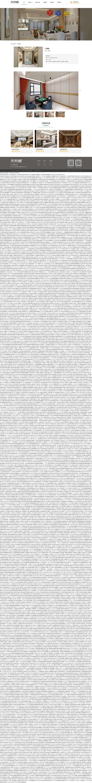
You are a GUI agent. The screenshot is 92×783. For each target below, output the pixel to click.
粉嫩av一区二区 (67, 503)
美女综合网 (36, 257)
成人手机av (53, 603)
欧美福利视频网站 (38, 364)
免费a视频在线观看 (6, 417)
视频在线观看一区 (13, 664)
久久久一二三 (29, 683)
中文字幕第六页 (77, 230)
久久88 (31, 681)
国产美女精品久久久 (36, 243)
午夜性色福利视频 (52, 400)
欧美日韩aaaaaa (14, 476)
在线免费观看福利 (11, 483)
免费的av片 (35, 399)
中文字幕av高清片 (3, 342)
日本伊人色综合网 (8, 516)
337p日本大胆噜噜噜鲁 (54, 415)
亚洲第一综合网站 (11, 222)
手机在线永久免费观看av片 (27, 661)
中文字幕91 (20, 311)
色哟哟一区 (39, 281)
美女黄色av (57, 314)
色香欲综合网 (5, 324)
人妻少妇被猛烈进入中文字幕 (53, 407)
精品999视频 (10, 648)
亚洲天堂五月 (75, 210)
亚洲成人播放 (53, 182)
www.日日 (21, 194)
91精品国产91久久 (3, 511)
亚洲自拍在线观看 (51, 341)
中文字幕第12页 (74, 483)
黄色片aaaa (7, 445)
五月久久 (11, 329)
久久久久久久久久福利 (34, 367)
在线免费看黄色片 (37, 521)
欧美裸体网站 (44, 445)
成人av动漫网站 (81, 564)
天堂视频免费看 (51, 342)
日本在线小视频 (52, 503)
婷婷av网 (24, 189)
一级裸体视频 (18, 227)
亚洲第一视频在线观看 (42, 399)
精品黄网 (76, 276)
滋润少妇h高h (78, 681)
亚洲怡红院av (27, 681)
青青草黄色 (58, 590)
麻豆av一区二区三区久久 (75, 493)
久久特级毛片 (74, 215)
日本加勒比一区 (81, 382)
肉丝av (75, 197)
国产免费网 (12, 214)
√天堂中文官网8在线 (71, 560)
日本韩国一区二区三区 (64, 257)
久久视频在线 (12, 683)
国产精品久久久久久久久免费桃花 (55, 539)
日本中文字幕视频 (44, 385)
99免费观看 (51, 532)
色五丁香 (87, 182)
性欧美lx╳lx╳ (38, 722)
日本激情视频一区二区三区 (36, 590)
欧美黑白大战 (49, 582)
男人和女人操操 (33, 569)
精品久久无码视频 (86, 252)
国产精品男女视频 (55, 186)
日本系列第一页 (77, 679)
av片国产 (3, 200)
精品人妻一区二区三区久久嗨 (71, 534)
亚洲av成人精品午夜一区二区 (60, 430)
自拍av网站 (88, 696)
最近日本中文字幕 (9, 352)
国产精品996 (62, 417)
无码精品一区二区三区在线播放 (53, 369)
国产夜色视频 (43, 626)
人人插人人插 (60, 412)
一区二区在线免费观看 (26, 382)
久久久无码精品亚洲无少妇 (62, 290)
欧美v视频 (89, 280)
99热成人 (47, 489)
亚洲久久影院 (67, 285)
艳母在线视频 (5, 587)
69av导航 (62, 347)
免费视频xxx (16, 727)
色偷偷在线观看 (17, 367)
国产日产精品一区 (41, 219)
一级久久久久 (30, 714)
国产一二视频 (42, 635)
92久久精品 (55, 240)
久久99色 (13, 326)
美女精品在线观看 (28, 336)
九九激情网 (86, 309)
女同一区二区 (24, 658)
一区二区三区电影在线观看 (63, 214)
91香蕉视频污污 (9, 210)
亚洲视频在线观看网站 (36, 577)
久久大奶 (53, 285)
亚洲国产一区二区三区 (71, 697)
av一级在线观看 (41, 347)
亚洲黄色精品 (13, 653)
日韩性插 (40, 574)
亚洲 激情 (35, 230)
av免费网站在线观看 (71, 514)
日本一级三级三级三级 (27, 356)
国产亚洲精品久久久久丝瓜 (62, 273)
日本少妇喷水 (35, 468)
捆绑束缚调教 (20, 276)
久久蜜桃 (8, 212)
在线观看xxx (81, 367)
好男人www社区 (61, 384)
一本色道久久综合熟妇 (70, 235)
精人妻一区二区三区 (61, 519)
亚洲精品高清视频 (32, 311)
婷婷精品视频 (42, 260)
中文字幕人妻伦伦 (33, 544)
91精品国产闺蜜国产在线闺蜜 (72, 313)
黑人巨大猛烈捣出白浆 (82, 711)
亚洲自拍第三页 (37, 450)
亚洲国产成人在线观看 (68, 308)
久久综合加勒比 (11, 522)
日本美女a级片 (59, 374)
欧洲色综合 (53, 265)
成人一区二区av (20, 415)
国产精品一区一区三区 (62, 217)
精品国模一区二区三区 (65, 661)
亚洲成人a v (36, 309)
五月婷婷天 (65, 281)
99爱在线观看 (14, 498)
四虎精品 (85, 384)
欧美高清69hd (48, 230)
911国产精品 (42, 192)
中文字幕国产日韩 (29, 610)
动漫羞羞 (3, 542)
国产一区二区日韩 (48, 260)
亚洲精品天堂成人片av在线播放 (9, 684)
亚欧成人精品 (38, 324)
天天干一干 (51, 443)
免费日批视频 (85, 531)
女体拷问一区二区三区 (17, 263)
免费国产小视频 (70, 714)
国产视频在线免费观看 (24, 372)
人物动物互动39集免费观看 (36, 537)
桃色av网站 (2, 176)
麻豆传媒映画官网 (58, 628)
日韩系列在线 (52, 177)
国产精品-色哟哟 (28, 329)
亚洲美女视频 (73, 339)
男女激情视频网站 (22, 460)
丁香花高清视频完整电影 (79, 631)
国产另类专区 (67, 207)
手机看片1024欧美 (17, 427)
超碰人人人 (70, 456)
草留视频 (41, 204)
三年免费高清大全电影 (71, 359)
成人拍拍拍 (86, 237)
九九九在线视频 (26, 503)
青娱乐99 (40, 483)
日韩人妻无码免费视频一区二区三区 (20, 600)
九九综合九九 (4, 547)
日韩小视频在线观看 (82, 412)
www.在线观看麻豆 (40, 422)
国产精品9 (66, 476)
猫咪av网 (33, 445)
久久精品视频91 (72, 329)
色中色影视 (88, 532)
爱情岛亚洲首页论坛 (57, 501)
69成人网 (11, 192)
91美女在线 (17, 283)
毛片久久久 (74, 243)
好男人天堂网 (42, 560)
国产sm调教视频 (69, 501)
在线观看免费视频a (61, 623)
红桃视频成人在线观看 (25, 509)
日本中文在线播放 (58, 227)
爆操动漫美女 (27, 691)
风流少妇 (30, 727)
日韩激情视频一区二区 (32, 423)
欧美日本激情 (25, 595)
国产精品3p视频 (15, 205)
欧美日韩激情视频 (3, 212)
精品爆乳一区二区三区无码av (46, 352)
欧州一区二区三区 (68, 318)
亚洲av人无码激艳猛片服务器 (38, 645)
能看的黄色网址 (33, 691)
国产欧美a (83, 176)
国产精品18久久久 (56, 276)
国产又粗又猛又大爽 (54, 476)
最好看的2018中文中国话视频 (81, 359)
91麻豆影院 (50, 392)
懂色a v (20, 318)
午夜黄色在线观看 (67, 552)
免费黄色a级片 (54, 438)
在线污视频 (46, 311)
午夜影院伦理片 (85, 283)
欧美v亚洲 (82, 560)
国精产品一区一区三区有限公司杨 (42, 331)
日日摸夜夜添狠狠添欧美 (81, 666)
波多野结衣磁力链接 (5, 645)
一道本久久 (69, 522)
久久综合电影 (51, 199)
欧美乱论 (70, 438)
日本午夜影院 (79, 187)
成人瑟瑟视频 (54, 522)
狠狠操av (19, 379)
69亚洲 (50, 697)
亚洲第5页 (4, 484)
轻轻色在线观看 (73, 252)
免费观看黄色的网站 (28, 493)
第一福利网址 (25, 724)
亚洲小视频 (57, 285)
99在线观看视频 (76, 257)
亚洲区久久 (57, 506)
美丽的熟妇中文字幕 (65, 354)
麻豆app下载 (2, 607)
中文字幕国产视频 (6, 329)
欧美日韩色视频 (71, 471)
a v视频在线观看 (83, 349)
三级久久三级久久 (14, 542)
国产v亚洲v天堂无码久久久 (24, 697)
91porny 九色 (49, 683)
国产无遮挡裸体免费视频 (51, 494)
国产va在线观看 (35, 554)
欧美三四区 (68, 283)
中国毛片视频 (15, 329)
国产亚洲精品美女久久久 (15, 351)
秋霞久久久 (44, 268)
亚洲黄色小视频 (68, 314)
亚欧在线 (61, 204)
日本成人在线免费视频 (49, 547)
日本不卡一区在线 (45, 623)
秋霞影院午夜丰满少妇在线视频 (35, 702)
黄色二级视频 (56, 610)
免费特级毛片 (24, 291)
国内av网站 (23, 187)
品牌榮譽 (38, 165)
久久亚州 (6, 384)
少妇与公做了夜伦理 (23, 235)
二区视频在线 (16, 349)
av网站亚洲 (33, 519)
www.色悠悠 (80, 194)
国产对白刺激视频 (69, 210)
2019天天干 (67, 575)
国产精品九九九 (81, 237)
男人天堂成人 (39, 552)
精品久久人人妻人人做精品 (10, 678)
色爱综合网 (37, 252)
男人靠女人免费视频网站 (13, 430)
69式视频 (57, 306)
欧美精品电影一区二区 (19, 270)
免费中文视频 (60, 559)
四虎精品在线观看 (59, 212)
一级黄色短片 (17, 521)
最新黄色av (65, 605)
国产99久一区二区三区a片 (4, 227)
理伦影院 (81, 253)
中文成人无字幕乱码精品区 (13, 328)
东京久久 (55, 493)
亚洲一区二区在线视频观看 (32, 607)
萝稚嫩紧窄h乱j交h (55, 176)
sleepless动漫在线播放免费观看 (17, 635)
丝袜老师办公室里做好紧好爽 (53, 291)
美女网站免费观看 (60, 293)
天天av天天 (12, 626)
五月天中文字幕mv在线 (54, 450)
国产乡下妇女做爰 (32, 620)
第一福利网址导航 (21, 205)
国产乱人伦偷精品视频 (33, 559)
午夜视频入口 (9, 281)
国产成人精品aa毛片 (19, 541)
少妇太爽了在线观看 (69, 432)
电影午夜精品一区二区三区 (15, 187)
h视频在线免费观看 (55, 663)
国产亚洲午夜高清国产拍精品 (38, 529)
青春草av (72, 347)
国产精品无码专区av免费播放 (7, 460)
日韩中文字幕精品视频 (44, 585)
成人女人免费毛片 (7, 369)
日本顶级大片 (71, 230)
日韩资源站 (36, 250)
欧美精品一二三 (52, 569)
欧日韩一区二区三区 (22, 328)
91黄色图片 (7, 664)
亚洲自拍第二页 (73, 397)
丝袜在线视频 (87, 628)
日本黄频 (42, 334)
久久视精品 (69, 243)
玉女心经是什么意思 (65, 722)
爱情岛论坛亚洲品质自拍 (52, 356)
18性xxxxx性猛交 (16, 313)
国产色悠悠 (36, 379)
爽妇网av (22, 582)
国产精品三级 (87, 202)
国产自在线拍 (67, 326)
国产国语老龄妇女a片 (57, 309)
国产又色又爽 (43, 456)
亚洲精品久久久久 (43, 643)
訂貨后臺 (50, 165)
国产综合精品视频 (42, 592)
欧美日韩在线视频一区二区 (11, 286)
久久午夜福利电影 (18, 280)
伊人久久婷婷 (25, 423)
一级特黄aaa (3, 506)
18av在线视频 (78, 597)
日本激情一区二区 (33, 385)
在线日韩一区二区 (7, 379)
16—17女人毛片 (52, 225)
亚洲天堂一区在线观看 (21, 514)
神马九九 (78, 504)
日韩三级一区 (43, 493)
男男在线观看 (30, 463)
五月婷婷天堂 (2, 699)
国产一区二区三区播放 (57, 364)
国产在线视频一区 (40, 570)
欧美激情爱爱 (36, 704)
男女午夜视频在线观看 (51, 179)
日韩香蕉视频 (37, 362)
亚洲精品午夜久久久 (83, 232)
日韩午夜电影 (17, 544)
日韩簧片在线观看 (72, 727)
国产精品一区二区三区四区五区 (32, 473)
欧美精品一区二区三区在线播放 (27, 704)
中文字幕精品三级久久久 (33, 270)
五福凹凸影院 (74, 296)
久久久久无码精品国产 (80, 697)
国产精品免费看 (24, 240)
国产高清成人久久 (24, 668)
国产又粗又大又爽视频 (28, 242)
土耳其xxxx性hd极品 (67, 399)
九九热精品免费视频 (31, 443)
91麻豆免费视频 (59, 389)
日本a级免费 (16, 531)
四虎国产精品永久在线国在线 (52, 362)
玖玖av (20, 473)
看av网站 (2, 263)
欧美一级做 (61, 711)
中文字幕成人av (36, 410)
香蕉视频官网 (16, 626)
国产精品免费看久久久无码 (54, 727)
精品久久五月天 (13, 227)
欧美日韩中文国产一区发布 (86, 633)
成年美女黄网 (23, 184)
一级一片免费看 (65, 189)
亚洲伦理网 (22, 493)
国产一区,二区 (48, 640)
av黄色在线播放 (13, 197)
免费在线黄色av (63, 177)
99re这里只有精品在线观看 (23, 374)
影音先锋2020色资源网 (26, 450)
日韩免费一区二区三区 (79, 369)
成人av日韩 (79, 714)
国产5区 (8, 590)
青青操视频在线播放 (32, 503)
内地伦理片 (73, 557)
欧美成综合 (44, 308)
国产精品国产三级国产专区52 (53, 405)
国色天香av (67, 504)
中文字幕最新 (22, 252)
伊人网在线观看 (59, 491)
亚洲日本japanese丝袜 (83, 524)
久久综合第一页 (53, 232)
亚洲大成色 (37, 344)
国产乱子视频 (61, 291)
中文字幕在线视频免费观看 (48, 453)
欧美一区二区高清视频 (8, 318)
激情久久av (32, 460)
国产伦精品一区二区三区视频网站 (77, 286)
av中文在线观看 (3, 286)
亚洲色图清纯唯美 (23, 232)
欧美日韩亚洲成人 (61, 326)
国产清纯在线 (78, 727)
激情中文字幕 (33, 506)
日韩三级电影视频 (64, 456)
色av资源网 (73, 623)
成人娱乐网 (61, 280)
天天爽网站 (76, 664)
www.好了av (58, 534)
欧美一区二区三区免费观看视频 (29, 347)
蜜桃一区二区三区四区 (66, 316)
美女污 (6, 532)
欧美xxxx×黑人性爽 (57, 641)
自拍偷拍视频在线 (42, 316)
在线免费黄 (6, 473)
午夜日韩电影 (15, 384)
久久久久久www (6, 531)
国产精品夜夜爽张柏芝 (4, 392)
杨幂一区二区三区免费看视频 (66, 265)
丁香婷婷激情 (60, 496)
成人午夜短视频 (69, 240)
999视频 (86, 219)
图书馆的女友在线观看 (5, 258)
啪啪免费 (27, 205)
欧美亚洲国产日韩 (10, 631)
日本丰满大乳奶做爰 (26, 344)
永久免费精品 (9, 598)
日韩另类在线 (77, 560)
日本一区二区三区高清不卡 (19, 202)
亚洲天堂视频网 (32, 245)
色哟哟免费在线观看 (61, 210)
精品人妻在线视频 (79, 463)
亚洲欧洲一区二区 (61, 498)
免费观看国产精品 (48, 283)
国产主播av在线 (30, 313)
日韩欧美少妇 (11, 394)
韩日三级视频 (46, 394)
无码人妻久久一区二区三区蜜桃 (34, 626)
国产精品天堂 (78, 557)
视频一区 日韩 (74, 192)
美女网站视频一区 (18, 382)
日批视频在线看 (16, 697)
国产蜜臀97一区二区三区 (27, 577)
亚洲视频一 (26, 564)
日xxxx (72, 306)
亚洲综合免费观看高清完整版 (21, 407)
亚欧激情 (41, 565)
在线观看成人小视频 (67, 412)
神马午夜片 (57, 230)
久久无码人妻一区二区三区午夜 (25, 699)
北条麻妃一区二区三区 (51, 306)
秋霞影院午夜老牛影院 (20, 257)
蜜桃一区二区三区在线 (16, 547)
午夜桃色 (63, 699)
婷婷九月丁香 (75, 291)
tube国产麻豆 (34, 341)
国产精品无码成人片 (48, 329)
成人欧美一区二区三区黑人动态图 (12, 620)
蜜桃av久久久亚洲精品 (11, 220)
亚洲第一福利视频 (29, 399)
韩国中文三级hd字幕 (81, 387)
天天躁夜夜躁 (87, 186)
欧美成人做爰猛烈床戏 (58, 235)
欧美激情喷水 (25, 387)
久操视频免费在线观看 (11, 199)
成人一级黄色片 (69, 489)
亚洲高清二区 (4, 666)
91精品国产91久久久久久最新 (50, 347)
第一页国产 (34, 678)
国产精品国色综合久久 (31, 235)
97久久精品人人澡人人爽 (69, 179)
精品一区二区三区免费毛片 (72, 564)
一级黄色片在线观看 (83, 410)
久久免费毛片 (76, 377)
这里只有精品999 (61, 476)
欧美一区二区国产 (75, 592)
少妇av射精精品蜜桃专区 (5, 181)
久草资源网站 (43, 237)
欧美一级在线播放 (74, 273)
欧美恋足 (82, 309)
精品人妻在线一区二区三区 (65, 397)
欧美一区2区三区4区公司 (48, 498)
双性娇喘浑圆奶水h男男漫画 (31, 598)
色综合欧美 (17, 319)
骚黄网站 (44, 217)
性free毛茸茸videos (37, 200)
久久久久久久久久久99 (64, 471)
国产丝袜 (53, 564)
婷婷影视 (34, 242)
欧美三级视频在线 (43, 587)
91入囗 (54, 359)
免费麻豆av (21, 347)
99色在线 (90, 296)
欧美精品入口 (4, 646)
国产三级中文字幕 (44, 380)
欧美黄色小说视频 (84, 181)
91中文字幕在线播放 (66, 390)
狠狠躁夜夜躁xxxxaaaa (30, 362)
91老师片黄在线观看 (22, 399)
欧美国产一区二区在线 (59, 399)
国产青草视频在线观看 (36, 380)
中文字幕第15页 (72, 661)
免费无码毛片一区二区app (83, 189)
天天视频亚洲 (6, 683)
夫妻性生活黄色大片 (75, 465)
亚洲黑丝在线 (44, 582)
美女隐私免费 (82, 438)
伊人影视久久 (40, 177)
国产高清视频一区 (3, 248)
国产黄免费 (23, 501)
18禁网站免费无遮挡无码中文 (37, 356)
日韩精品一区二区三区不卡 (55, 554)
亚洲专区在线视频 (55, 413)
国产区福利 (49, 590)
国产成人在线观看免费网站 (19, 645)
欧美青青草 (83, 271)
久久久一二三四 (46, 271)
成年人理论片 (23, 440)
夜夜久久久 (41, 435)
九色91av (70, 504)
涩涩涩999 (70, 476)
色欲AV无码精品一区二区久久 (46, 470)
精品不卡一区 (60, 633)
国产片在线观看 (39, 179)
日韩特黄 (17, 235)
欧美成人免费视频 (24, 465)
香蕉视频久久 (79, 552)
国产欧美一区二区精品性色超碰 (37, 286)
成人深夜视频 (2, 577)
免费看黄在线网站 (56, 252)
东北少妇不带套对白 (55, 260)
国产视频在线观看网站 (81, 522)
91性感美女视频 (76, 238)
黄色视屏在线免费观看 (39, 504)
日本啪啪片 (34, 336)
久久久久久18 (38, 456)
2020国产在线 (67, 666)
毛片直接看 (60, 192)
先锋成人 (47, 678)
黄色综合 (58, 460)
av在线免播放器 (9, 484)
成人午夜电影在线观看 (59, 308)
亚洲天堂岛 (44, 633)
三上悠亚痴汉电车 (54, 458)
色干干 (62, 565)
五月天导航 (72, 199)
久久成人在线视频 (52, 361)
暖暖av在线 (45, 664)
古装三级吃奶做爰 (9, 200)
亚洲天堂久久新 (12, 493)
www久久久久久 (57, 732)
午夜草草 (21, 603)
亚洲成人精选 (32, 354)
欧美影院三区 (75, 372)
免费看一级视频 (11, 367)
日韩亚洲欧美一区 (65, 182)
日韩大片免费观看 (86, 701)
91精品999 (23, 298)
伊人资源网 (81, 658)
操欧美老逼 (36, 433)
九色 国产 (44, 494)
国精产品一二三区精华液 (24, 669)
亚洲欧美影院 (9, 334)
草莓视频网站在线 (3, 567)
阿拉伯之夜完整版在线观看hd (5, 716)
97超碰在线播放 (68, 519)
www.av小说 (8, 506)
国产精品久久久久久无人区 (5, 653)
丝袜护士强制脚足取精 (24, 214)
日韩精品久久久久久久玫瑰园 (78, 217)
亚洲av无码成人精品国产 (52, 290)
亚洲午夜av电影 (54, 293)
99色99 (42, 200)
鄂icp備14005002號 (69, 170)
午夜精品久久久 (60, 451)
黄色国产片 (51, 455)
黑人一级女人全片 (27, 432)
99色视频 (35, 387)
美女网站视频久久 (14, 309)
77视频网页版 (40, 271)
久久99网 (18, 271)
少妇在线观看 (23, 418)
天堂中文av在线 (15, 374)
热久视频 (37, 184)
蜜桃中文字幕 (51, 248)
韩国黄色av (14, 504)
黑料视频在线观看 (70, 341)
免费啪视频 (81, 347)
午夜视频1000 (24, 410)
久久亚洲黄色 (57, 417)
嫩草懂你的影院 (80, 626)
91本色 (65, 612)
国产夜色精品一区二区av (84, 361)
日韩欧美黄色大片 (73, 549)
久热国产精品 (8, 481)
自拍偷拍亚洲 (72, 207)
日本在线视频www (66, 410)
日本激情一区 (28, 470)
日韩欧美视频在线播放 (50, 541)
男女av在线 (49, 395)
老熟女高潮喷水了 (52, 580)
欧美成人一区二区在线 (59, 410)
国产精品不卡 (15, 347)
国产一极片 (31, 433)
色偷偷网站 (83, 202)
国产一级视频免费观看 (77, 595)
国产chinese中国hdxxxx (19, 425)
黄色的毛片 (76, 382)
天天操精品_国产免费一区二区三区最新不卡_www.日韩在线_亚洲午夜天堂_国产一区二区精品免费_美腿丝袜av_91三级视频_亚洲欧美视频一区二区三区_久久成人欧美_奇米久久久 (32, 174)
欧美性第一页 (10, 668)
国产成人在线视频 (21, 309)
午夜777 (56, 179)
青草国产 (1, 569)
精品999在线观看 (5, 458)
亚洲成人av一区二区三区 (22, 215)
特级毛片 (27, 309)
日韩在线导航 (87, 339)
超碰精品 (65, 384)
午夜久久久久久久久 (27, 268)
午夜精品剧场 (79, 509)
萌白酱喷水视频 (82, 691)
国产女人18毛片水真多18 (72, 620)
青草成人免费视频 (10, 390)
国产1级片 (64, 235)
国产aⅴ (4, 422)
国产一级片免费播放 (67, 245)
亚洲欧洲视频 (77, 309)
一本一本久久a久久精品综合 (15, 435)
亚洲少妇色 (77, 615)
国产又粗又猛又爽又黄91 (26, 537)
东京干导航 (20, 559)
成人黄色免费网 (52, 651)
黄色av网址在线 (39, 336)
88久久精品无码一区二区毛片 (33, 435)
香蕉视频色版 (3, 334)
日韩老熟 (49, 200)
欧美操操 (90, 470)
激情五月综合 (71, 473)
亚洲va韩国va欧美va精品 (64, 298)
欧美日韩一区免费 (88, 697)
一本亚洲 (48, 313)
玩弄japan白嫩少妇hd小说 (52, 425)
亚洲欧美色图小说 (51, 202)
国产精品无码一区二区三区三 (8, 554)
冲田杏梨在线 (59, 689)
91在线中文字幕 (16, 316)
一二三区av (45, 463)
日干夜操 (68, 380)
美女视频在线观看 (80, 489)
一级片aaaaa (89, 706)
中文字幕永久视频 (12, 321)
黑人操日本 (12, 293)
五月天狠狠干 (71, 334)
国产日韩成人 (16, 681)
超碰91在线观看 (73, 699)
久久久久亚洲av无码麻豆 (82, 625)
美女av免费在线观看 (23, 288)
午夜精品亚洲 (70, 496)
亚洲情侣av (37, 484)
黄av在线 (21, 463)
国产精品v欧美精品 (4, 321)
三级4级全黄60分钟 (18, 613)
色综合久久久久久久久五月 (43, 468)
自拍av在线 (29, 275)
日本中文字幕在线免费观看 (39, 460)
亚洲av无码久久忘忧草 (61, 283)
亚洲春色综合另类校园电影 (67, 717)
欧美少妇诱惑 (69, 374)
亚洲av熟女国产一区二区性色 (64, 379)
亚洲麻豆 (55, 318)
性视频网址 (43, 339)
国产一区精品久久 (76, 253)
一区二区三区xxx (25, 318)
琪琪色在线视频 (7, 400)
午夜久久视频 (28, 263)
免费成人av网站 (86, 253)
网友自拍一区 (9, 486)
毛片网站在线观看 (4, 456)
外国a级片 (47, 532)
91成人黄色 (13, 182)
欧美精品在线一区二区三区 (9, 260)
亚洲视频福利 (61, 200)
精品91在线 (76, 402)
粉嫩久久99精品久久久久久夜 (32, 232)
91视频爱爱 (13, 534)
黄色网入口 (56, 205)
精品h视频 (53, 395)
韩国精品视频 (28, 197)
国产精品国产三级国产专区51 (27, 389)
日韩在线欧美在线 (17, 184)
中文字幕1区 (33, 240)
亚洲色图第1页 (30, 468)
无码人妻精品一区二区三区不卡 (65, 511)
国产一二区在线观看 (52, 242)
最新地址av (16, 293)
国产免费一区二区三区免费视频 (33, 481)
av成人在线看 (71, 331)
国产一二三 (71, 257)
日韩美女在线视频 (20, 499)
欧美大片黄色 (6, 450)
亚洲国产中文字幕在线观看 (41, 258)
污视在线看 (81, 567)
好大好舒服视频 (60, 418)
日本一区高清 (18, 346)
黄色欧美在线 (66, 420)
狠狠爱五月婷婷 (45, 552)
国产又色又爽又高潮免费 (26, 210)
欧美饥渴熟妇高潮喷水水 (16, 247)
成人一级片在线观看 (14, 506)
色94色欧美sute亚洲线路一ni (82, 227)
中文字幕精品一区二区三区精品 (26, 326)
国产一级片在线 (58, 402)
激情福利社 (9, 451)
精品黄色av (20, 290)
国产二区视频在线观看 (23, 420)
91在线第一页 (11, 303)
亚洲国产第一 (25, 281)
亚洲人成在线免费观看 (26, 346)
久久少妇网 (48, 607)
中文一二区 (43, 669)
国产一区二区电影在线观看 (48, 483)
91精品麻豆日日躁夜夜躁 (52, 374)
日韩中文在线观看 (53, 460)
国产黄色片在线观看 (49, 253)
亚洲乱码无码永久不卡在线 (58, 582)
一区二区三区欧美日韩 (35, 382)
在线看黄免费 (62, 463)
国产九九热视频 (80, 534)
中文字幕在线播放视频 (73, 186)
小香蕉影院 (49, 451)
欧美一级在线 (64, 564)
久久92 (86, 483)
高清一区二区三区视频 (38, 392)
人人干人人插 (33, 321)
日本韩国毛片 (68, 506)
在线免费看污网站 (77, 603)
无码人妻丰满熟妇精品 (24, 369)
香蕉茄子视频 (67, 598)
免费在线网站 (9, 301)
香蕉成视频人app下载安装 (32, 285)
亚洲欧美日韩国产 (15, 268)
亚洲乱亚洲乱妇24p (82, 290)
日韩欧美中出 (4, 235)
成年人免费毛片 (85, 258)
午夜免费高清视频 (47, 214)
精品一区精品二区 (88, 364)
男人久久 (47, 194)
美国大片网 (29, 456)
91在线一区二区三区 (36, 696)
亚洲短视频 (88, 290)
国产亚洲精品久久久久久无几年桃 (72, 278)
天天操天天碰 (57, 463)
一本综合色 (37, 440)
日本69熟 (25, 674)
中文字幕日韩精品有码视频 (20, 572)
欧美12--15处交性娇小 (25, 476)
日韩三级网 (81, 592)
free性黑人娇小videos (10, 679)
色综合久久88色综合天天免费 (9, 387)
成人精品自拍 (84, 405)
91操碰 (53, 227)
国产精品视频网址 (31, 668)
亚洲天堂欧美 (78, 220)
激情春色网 (80, 496)
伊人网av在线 (63, 202)
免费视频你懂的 (36, 202)
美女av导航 (84, 334)
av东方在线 (40, 478)
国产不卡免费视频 (36, 402)
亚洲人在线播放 (46, 242)
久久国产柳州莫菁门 (29, 250)
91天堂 (67, 334)
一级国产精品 (40, 420)
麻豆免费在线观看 (52, 489)
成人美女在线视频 (24, 516)
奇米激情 (55, 484)
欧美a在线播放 (42, 283)
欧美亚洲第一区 (74, 689)
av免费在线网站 (6, 225)
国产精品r (28, 352)
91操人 (33, 260)
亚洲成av (88, 486)
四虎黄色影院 (76, 580)
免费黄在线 (25, 638)
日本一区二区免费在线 (47, 182)
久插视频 (16, 399)
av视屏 (59, 631)
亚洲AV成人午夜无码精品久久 (11, 615)
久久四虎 (71, 633)
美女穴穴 (79, 176)
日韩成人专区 (27, 722)
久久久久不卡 (89, 445)
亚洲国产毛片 (42, 194)
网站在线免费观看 (78, 694)
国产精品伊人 (80, 323)
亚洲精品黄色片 (16, 663)
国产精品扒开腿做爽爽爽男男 (70, 413)
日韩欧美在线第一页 (60, 207)
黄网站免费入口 (15, 422)
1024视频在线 (39, 625)
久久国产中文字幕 (33, 212)
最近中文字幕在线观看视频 (83, 177)
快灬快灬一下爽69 (19, 468)
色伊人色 (44, 712)
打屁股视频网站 (21, 707)
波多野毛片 (6, 316)
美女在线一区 (84, 321)
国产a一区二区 (29, 182)
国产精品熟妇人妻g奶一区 (69, 684)
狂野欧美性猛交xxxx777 (55, 258)
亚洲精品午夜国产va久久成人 (14, 232)
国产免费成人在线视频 (43, 374)
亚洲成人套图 (61, 712)
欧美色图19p (67, 699)
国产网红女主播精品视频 (42, 379)
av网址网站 (35, 461)
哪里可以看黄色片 (60, 349)
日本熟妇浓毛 (64, 227)
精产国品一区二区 (65, 555)
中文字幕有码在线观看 (69, 405)
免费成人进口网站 (7, 306)
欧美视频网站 (22, 265)
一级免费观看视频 (81, 683)
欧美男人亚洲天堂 (26, 498)
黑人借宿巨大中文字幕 (52, 212)
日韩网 (87, 377)
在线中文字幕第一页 (87, 372)
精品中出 (38, 503)
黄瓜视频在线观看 (10, 339)
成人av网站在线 (11, 319)
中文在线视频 (31, 425)
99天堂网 (83, 318)
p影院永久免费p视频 (33, 476)
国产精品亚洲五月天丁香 (73, 194)
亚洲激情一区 (55, 412)
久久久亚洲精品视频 (26, 506)
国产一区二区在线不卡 (8, 623)
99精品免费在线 (82, 377)
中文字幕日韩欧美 (41, 319)
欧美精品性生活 (67, 311)
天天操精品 (62, 493)
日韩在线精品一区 (22, 569)
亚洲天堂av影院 (3, 268)
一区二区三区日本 (53, 562)
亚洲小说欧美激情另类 (48, 209)
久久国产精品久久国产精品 (24, 204)
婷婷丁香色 (37, 483)
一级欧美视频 (47, 344)
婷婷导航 (8, 529)
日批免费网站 (80, 384)
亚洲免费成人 (24, 511)
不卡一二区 (40, 554)
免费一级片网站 (53, 542)
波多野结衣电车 (79, 536)
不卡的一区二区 (9, 712)
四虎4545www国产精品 (32, 711)
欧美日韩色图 (71, 298)
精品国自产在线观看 (69, 669)
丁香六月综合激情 (74, 417)
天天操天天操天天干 (67, 541)
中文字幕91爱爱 (62, 506)
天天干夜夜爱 (36, 458)
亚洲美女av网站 (74, 351)
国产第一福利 (56, 357)
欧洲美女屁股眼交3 (53, 519)
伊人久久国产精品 (23, 630)
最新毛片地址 (27, 321)
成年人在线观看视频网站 (4, 724)
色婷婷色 (52, 205)
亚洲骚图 (60, 316)
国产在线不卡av (25, 217)
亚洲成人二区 (70, 344)
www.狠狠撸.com (18, 526)
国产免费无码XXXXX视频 (15, 306)
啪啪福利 (21, 466)
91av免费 (10, 380)
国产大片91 (23, 557)
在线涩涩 (45, 200)
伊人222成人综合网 (86, 537)
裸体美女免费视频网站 (85, 362)
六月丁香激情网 (33, 509)
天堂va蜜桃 (17, 679)
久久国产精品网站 (49, 252)
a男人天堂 (48, 321)
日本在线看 (66, 610)
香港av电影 (12, 625)
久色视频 (8, 534)
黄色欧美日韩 (85, 399)
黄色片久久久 (27, 354)
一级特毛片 (11, 194)
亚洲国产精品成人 (53, 423)
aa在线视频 (66, 704)
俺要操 (79, 291)
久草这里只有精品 (75, 290)
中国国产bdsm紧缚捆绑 (44, 202)
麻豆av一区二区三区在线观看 (74, 499)
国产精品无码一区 (36, 602)
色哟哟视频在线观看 (86, 673)
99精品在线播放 (62, 270)
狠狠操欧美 (60, 531)
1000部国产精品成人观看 (5, 214)
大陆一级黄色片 (35, 319)
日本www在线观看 (43, 306)
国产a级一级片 (72, 630)
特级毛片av (69, 301)
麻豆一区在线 (62, 669)
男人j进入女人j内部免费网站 (70, 463)
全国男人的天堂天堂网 (22, 470)
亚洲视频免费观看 (32, 214)
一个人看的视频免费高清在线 (67, 232)
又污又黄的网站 (6, 177)
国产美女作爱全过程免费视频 (59, 468)
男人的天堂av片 (79, 435)
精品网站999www (44, 235)
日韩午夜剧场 (28, 519)
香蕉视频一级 (23, 567)
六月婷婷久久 (82, 640)
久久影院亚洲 (28, 587)
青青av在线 (29, 448)
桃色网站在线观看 (37, 192)
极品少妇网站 (25, 422)
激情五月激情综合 (30, 230)
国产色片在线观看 (52, 555)
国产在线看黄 (48, 686)
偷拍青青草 (41, 440)
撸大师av (40, 465)
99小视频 (38, 212)
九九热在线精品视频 (77, 453)
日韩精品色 (39, 603)
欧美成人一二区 (46, 562)
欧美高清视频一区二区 (49, 729)
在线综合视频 (32, 514)
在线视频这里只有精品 (29, 257)
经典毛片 (64, 362)
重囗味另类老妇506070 (67, 679)
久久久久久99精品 (37, 205)
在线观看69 (20, 238)
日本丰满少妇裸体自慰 (33, 293)
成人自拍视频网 (38, 237)
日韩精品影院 (34, 679)
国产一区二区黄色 (82, 344)
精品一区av (53, 605)
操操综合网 (25, 592)
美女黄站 (11, 445)
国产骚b (69, 641)
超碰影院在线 (35, 628)
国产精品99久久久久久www (74, 646)
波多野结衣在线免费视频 (15, 443)
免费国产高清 (29, 184)
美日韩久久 (8, 560)
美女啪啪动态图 (23, 656)
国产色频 (76, 514)
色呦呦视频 (65, 600)
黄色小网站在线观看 (84, 635)
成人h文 (8, 197)
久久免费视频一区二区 (58, 199)
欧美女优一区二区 (47, 694)
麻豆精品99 (44, 179)
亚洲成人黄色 (33, 418)
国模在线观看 (31, 248)
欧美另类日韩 (26, 734)
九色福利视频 (40, 394)
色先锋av (49, 618)
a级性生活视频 (41, 433)
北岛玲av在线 (63, 570)
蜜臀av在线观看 (50, 235)
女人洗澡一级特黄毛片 (33, 664)
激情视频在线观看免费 (26, 258)
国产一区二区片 (29, 522)
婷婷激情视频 (9, 539)
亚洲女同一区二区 (18, 529)
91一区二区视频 (4, 385)
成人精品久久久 (81, 260)
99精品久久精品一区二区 (58, 281)
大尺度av (37, 592)
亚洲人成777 (19, 197)
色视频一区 (21, 268)
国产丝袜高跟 (80, 433)
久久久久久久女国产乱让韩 (61, 346)
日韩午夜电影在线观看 (39, 248)
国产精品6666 (74, 240)
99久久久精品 (11, 707)
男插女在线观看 (46, 248)
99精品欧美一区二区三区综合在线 (65, 663)
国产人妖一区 (76, 394)
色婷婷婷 (42, 329)
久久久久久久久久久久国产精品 (35, 451)
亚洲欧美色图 (8, 182)
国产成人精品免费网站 (45, 651)
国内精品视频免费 (29, 253)
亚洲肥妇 (6, 382)
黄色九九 (49, 380)
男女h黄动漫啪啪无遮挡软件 (64, 186)
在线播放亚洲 (75, 669)
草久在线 (1, 453)
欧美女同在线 (76, 537)
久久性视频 (21, 283)
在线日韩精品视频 (46, 220)
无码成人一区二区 (9, 313)
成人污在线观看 (42, 252)
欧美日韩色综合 (3, 496)
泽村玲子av (65, 247)
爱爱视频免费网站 (58, 336)
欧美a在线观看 (8, 413)
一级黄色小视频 (63, 334)
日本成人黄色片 (77, 341)
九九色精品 (56, 326)
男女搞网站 (73, 694)
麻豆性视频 (6, 242)
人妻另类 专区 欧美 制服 (16, 612)
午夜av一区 (17, 199)
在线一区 (77, 428)
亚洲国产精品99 (54, 618)
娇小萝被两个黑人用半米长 (12, 702)
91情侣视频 (85, 534)
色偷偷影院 (73, 324)
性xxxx (33, 364)
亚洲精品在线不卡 (75, 400)
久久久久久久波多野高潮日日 (45, 197)
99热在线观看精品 (44, 384)
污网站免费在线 (56, 298)
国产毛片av (63, 516)
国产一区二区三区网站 (28, 260)
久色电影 (72, 503)
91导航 (89, 451)
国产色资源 (74, 352)
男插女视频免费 (44, 354)
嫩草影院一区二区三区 (50, 399)
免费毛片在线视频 (20, 342)
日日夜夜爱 (35, 714)
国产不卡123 (25, 461)
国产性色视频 (46, 506)
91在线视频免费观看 (18, 638)
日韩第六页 (63, 364)
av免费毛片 (30, 400)
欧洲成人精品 (17, 493)
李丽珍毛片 (2, 240)
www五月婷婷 (10, 186)
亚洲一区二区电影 (67, 711)
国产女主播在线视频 (64, 460)
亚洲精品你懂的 (61, 483)
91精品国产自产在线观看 (7, 243)
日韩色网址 (44, 412)
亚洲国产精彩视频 (61, 179)
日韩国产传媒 (89, 390)
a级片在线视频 (43, 707)
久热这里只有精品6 (24, 392)
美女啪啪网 (54, 181)
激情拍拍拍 (42, 346)
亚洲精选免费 (11, 605)
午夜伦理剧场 (6, 323)
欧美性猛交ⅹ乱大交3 (23, 313)
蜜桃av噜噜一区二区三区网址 (56, 390)
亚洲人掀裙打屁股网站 (61, 367)
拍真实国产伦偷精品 (25, 379)
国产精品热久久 (71, 394)
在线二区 (15, 324)
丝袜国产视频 (13, 245)
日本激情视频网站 (41, 608)
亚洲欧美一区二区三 (48, 276)
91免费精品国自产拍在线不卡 (34, 306)
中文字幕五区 (61, 597)
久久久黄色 (44, 280)
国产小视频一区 (4, 389)
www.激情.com (17, 326)
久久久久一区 (79, 488)
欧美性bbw (33, 197)
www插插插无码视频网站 (9, 689)
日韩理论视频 (22, 316)
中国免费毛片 (49, 328)
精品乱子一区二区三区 (34, 623)
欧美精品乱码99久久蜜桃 (84, 724)
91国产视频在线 (88, 678)
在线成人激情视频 (63, 341)
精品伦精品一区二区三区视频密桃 (19, 719)
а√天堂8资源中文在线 (12, 257)
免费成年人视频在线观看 (21, 448)
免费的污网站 (17, 220)
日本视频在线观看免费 (58, 263)
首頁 (24, 2)
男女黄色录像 (53, 237)
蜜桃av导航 (71, 260)
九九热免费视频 (11, 638)
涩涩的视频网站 (76, 232)
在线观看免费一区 (29, 602)
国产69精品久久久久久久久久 (44, 278)
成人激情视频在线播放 (33, 422)
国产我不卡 (53, 197)
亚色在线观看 (8, 499)
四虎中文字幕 (3, 618)
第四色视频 (2, 623)
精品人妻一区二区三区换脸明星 (85, 301)
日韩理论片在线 (72, 602)
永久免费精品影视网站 (87, 347)
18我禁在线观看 (81, 210)
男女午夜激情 (34, 405)
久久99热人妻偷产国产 (25, 471)
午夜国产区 (3, 313)
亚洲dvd (64, 356)
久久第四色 (24, 197)
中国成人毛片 (16, 194)
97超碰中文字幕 (50, 288)
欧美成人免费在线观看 (47, 478)
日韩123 (40, 575)
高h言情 (10, 205)
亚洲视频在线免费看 (79, 519)
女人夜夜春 (57, 714)
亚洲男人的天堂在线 (17, 673)
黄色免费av (11, 564)
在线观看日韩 (76, 344)
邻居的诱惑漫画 (55, 209)
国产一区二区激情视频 (44, 481)
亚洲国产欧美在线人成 (62, 296)
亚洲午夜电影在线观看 (10, 696)
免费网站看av (53, 536)
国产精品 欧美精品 (83, 481)
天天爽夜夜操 (72, 379)
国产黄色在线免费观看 (49, 319)
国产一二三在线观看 (76, 456)
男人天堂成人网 (55, 577)
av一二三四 (16, 707)
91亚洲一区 (6, 466)
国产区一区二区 (75, 478)
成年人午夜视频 (29, 298)
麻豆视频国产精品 (36, 199)
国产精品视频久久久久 (56, 351)
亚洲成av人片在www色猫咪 (17, 428)
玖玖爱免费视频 (27, 359)
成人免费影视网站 (39, 186)
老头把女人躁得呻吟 (75, 438)
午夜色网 (14, 539)
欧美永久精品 (32, 471)
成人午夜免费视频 (67, 306)
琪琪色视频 (58, 347)
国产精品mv (86, 631)
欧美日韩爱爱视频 (30, 227)
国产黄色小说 (76, 306)
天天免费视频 (71, 402)
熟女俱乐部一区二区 (14, 503)
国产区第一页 (5, 186)
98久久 (32, 192)
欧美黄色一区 (44, 618)
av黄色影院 (85, 293)
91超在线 (42, 450)
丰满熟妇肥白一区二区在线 (27, 666)
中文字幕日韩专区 (73, 255)
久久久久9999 (20, 357)
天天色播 (49, 265)
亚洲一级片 (83, 460)
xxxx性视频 (73, 271)
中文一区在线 (31, 415)
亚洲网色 (18, 324)
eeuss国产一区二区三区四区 (34, 207)
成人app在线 (50, 488)
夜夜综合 (31, 458)
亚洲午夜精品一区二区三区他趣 (30, 605)
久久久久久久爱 (31, 504)
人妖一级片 (46, 488)
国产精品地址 (9, 415)
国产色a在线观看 (26, 653)
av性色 (44, 418)
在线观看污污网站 (5, 202)
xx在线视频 (8, 253)
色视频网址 (24, 181)
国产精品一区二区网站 (35, 283)
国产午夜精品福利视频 (29, 417)
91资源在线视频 (69, 258)
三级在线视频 (51, 468)
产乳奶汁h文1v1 (62, 427)
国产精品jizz (2, 600)
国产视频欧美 (85, 276)
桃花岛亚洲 (10, 405)
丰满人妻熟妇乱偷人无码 (75, 342)
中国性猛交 (4, 488)
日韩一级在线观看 (51, 245)
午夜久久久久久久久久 (44, 402)
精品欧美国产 (14, 281)
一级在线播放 (54, 435)
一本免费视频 (76, 390)
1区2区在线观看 (17, 260)
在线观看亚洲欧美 (43, 696)
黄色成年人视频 (16, 318)
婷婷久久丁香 (21, 359)
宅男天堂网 (81, 565)
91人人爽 (9, 331)
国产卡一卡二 (24, 222)
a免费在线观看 (64, 395)
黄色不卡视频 (81, 646)
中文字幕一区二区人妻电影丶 (33, 465)
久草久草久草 (67, 255)
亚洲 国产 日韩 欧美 (79, 379)
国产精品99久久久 (39, 288)
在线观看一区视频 (67, 209)
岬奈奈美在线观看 (57, 453)
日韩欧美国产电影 (23, 455)
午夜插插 (59, 722)
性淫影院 (6, 476)
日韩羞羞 (88, 443)
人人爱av (63, 220)
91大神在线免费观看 (10, 184)
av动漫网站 (45, 387)
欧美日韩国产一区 (54, 445)
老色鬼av (13, 544)
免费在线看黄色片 (39, 240)
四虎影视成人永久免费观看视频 (14, 466)
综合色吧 (18, 532)
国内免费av (33, 176)
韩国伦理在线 (9, 612)
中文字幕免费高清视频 (32, 453)
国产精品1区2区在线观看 (9, 711)
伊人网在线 (37, 260)
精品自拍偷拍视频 (54, 526)
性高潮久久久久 (26, 357)
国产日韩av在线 (48, 192)
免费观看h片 (15, 549)
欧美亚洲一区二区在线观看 (42, 290)
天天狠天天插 (2, 374)
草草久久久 (28, 212)
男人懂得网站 (54, 283)
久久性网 (76, 593)
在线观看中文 (8, 542)
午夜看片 (16, 285)
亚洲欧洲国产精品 (51, 286)
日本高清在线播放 (31, 643)
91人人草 (11, 643)
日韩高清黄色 (60, 630)
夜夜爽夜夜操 (5, 420)
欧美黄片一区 (29, 674)
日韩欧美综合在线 (6, 293)
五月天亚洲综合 (15, 433)
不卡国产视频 (72, 709)
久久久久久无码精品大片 (38, 557)
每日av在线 (72, 468)
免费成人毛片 (85, 552)
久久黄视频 (83, 557)
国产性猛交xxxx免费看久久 (15, 560)
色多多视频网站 (7, 524)
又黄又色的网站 (42, 484)
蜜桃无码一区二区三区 (56, 323)
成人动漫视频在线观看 (6, 701)
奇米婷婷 (22, 432)
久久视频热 (65, 466)
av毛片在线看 (74, 488)
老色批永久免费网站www (7, 597)
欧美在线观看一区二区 (14, 207)
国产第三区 (49, 603)
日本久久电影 (79, 549)
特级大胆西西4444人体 (54, 217)
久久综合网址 (39, 182)
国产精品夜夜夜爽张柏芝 (41, 615)
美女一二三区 (6, 435)
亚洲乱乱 (79, 192)
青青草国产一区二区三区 (40, 176)
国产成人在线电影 (81, 186)
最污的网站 (27, 707)
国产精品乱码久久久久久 (36, 210)
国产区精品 (53, 595)
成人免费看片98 (63, 554)
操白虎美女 (4, 555)
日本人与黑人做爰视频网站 (56, 465)
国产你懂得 (2, 628)
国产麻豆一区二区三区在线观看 (38, 612)
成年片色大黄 (19, 176)
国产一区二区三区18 (10, 526)
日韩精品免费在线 (21, 722)
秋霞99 (89, 516)
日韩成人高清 (75, 258)
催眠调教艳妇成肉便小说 (34, 204)
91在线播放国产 (55, 646)
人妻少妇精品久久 (30, 219)
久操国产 (14, 200)
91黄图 (2, 232)
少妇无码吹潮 (19, 724)
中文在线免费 (39, 428)
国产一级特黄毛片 (39, 418)
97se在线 (12, 481)
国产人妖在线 (55, 328)
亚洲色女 (74, 504)
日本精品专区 (18, 684)
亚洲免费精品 (51, 656)
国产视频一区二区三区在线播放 (69, 321)
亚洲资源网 (33, 344)
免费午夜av (80, 471)
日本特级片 (50, 438)
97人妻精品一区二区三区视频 (80, 248)
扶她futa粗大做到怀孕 (11, 235)
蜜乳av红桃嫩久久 (10, 255)
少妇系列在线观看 (82, 182)
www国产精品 (56, 669)
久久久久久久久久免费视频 (61, 238)
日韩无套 (67, 389)
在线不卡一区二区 (77, 585)
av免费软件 (29, 418)
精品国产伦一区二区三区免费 (6, 504)
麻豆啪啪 (3, 182)
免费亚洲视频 (76, 288)
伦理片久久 (64, 686)
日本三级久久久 (42, 686)
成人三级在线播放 (45, 575)
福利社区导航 (82, 230)
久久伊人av (43, 349)
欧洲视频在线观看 (39, 242)
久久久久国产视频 (41, 342)
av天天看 (22, 691)
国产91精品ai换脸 (21, 384)
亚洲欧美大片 (3, 433)
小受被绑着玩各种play (48, 227)
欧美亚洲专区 (29, 597)
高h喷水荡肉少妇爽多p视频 (9, 359)
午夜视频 (76, 719)
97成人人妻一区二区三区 (20, 250)
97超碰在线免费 (9, 268)
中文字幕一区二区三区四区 (9, 610)
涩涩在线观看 (31, 205)
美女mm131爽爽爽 (73, 415)
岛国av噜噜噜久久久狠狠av (34, 489)
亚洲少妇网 (72, 288)
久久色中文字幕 (75, 318)
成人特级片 (80, 258)
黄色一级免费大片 (4, 189)
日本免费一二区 (30, 291)
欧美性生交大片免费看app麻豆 (25, 625)
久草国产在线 (83, 593)
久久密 (38, 587)
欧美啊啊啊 (85, 323)
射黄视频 (12, 496)
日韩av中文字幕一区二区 (4, 303)
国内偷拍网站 (5, 478)
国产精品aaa (19, 511)
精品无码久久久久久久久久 (82, 197)
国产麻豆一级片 (84, 706)
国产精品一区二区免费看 (76, 696)
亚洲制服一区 (62, 534)
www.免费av (63, 636)
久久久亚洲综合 (70, 450)
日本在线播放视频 (83, 504)
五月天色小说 (77, 349)
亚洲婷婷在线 (3, 585)
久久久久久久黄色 (18, 222)
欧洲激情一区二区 (24, 443)
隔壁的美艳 (69, 192)
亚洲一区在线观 (65, 194)
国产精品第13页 (52, 184)
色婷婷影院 (70, 683)
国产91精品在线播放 (76, 430)
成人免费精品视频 (88, 732)
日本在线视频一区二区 (84, 430)
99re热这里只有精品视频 (75, 209)
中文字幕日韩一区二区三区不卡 (8, 455)
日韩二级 (79, 656)
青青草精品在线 (24, 230)
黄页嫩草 (72, 390)
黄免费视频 (62, 237)
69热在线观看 (66, 712)
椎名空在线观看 (3, 245)
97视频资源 (13, 400)
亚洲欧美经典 (73, 536)
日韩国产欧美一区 (11, 399)
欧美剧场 (80, 374)
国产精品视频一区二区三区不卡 (33, 575)
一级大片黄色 (85, 653)
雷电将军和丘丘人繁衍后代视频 (74, 645)
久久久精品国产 (53, 321)
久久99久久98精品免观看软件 (13, 420)
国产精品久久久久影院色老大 (66, 385)
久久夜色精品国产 (60, 321)
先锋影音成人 (82, 607)
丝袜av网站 (9, 567)
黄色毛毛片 (42, 503)
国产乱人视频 (68, 342)
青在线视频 (4, 339)
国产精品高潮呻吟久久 (82, 278)
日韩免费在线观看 (48, 681)
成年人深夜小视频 (39, 217)
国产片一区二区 (18, 395)
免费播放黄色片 (9, 669)
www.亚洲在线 (72, 392)
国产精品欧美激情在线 (43, 273)
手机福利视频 (43, 243)
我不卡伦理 (88, 506)
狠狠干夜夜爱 (75, 323)
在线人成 (78, 732)
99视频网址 (32, 669)
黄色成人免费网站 (16, 219)
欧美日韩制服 (85, 255)
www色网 (63, 389)
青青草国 (2, 651)
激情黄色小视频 (67, 415)
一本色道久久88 (67, 453)
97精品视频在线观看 (41, 661)
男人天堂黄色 (87, 577)
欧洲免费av (58, 237)
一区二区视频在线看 (81, 364)
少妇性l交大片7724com (70, 197)
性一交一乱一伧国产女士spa (31, 438)
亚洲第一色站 (29, 673)
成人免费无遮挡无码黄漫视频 (22, 580)
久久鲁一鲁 (52, 263)
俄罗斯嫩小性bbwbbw (19, 387)
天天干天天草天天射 (39, 245)
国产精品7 (12, 336)
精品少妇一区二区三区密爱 (66, 440)
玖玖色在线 (70, 222)
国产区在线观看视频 (46, 232)
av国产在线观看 (54, 686)
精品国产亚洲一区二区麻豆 (54, 486)
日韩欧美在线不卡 (81, 547)
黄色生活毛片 (48, 268)
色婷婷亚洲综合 (45, 732)
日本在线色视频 (67, 493)
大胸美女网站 (60, 607)
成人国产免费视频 (41, 641)
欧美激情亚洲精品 (14, 181)
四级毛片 (13, 296)
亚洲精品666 (81, 465)
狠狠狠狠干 (72, 369)
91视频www (29, 361)
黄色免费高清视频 (86, 463)
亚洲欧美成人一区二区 (50, 308)
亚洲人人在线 (88, 344)
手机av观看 (35, 570)
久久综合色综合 (9, 410)
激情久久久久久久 (80, 458)
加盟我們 (45, 2)
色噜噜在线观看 (42, 595)
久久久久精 (54, 521)
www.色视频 (74, 732)
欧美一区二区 (86, 357)
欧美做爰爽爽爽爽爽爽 (86, 488)
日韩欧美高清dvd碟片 (35, 432)
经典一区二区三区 (30, 247)
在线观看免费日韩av (53, 207)
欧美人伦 (24, 598)
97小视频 (15, 511)
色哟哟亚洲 (2, 593)
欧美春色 (7, 275)
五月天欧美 (32, 271)
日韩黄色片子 (85, 215)
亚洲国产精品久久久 (25, 377)
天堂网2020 (9, 283)
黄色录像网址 (63, 729)
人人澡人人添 (67, 623)
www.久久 (9, 407)
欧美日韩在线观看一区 (35, 560)
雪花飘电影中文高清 (80, 397)
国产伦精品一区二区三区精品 (19, 496)
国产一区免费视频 (55, 352)
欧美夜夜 (8, 625)
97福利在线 (57, 286)
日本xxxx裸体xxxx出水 (83, 478)
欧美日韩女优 (51, 257)
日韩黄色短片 (74, 522)
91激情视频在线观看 (76, 247)
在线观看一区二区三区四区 (76, 245)
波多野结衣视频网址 (73, 574)
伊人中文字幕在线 (28, 679)
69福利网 (15, 209)
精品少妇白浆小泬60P (50, 382)
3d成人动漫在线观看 (52, 389)
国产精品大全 (57, 202)
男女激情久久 (23, 684)
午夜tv (60, 205)
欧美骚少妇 (54, 346)
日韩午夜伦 (26, 425)
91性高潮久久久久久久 (59, 668)
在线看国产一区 (37, 707)
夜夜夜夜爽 (59, 187)
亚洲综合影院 (22, 412)
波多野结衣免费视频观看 (21, 225)
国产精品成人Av (54, 268)
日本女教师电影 (71, 577)
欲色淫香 (58, 423)
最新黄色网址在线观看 (30, 440)
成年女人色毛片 (78, 460)
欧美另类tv (2, 318)
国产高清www (66, 293)
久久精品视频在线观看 (41, 351)
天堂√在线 (56, 222)
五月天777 (38, 569)
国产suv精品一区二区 (45, 281)
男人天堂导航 (49, 473)
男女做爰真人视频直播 (21, 488)
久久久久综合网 (64, 359)
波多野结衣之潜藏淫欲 (49, 303)
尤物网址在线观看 (31, 580)
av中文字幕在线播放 (41, 230)
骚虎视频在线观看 (33, 697)
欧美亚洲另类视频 (6, 265)
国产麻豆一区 (80, 276)
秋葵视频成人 (31, 686)
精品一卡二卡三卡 (63, 678)
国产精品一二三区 (62, 694)
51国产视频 (19, 465)
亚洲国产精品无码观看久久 (20, 494)
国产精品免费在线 (48, 250)
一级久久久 (72, 593)
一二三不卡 (34, 189)
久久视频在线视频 (84, 671)
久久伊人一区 (52, 529)
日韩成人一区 (8, 245)
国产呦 (72, 541)
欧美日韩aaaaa (56, 271)
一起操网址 (45, 395)
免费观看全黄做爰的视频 (24, 489)
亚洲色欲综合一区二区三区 (73, 384)
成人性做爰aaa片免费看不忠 (17, 179)
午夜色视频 (46, 286)
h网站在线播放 (86, 493)
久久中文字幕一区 (83, 602)
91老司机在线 (59, 686)
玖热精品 (17, 369)
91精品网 (5, 331)
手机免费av (89, 194)
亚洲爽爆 (85, 395)
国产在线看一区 (38, 445)
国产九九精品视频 (30, 200)
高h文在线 (79, 351)
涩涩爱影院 (52, 271)
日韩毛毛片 (38, 346)
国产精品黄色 (17, 372)
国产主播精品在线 (77, 529)
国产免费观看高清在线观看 (41, 620)
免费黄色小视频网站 (65, 691)
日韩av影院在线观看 (36, 565)
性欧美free (57, 645)
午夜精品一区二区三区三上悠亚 (27, 243)
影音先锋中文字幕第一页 (58, 247)
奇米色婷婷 (10, 704)
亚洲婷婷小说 (42, 255)
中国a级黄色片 (47, 595)
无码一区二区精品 (75, 641)
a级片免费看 (88, 308)
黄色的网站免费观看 (18, 273)
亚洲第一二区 (43, 427)
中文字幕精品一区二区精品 (24, 397)
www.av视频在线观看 (43, 410)
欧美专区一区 (7, 580)
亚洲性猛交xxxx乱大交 (30, 483)
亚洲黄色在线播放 (29, 501)
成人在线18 (55, 704)
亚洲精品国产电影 (84, 220)
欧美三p (62, 453)
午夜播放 (9, 476)
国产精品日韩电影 (74, 184)
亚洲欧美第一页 (46, 679)
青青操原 (44, 397)
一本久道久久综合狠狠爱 (45, 205)
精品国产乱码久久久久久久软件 (86, 651)
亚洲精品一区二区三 (43, 458)
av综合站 (76, 324)
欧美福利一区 (68, 271)
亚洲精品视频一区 (9, 422)
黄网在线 (41, 494)
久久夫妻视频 (3, 209)
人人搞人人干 (50, 384)
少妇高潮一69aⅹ (70, 448)
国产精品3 (80, 526)
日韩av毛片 (49, 275)
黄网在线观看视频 (75, 455)
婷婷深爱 (86, 516)
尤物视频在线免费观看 (46, 699)
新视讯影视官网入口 (17, 298)
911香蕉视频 (19, 458)
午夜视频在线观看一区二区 (61, 593)
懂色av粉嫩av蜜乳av (54, 560)
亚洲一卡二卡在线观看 (64, 631)
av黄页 (68, 628)
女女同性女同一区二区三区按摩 (75, 722)
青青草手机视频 (34, 716)
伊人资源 (74, 356)
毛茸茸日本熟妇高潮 (13, 658)
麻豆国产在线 (79, 215)
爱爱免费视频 (13, 499)
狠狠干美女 (74, 242)
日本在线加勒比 (31, 392)
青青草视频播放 (78, 712)
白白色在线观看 (19, 423)
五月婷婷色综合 (74, 418)
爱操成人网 (68, 554)
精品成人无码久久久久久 (44, 531)
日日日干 (73, 275)
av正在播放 (51, 326)
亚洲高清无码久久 (64, 656)
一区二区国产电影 (30, 328)
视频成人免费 (15, 390)
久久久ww (20, 285)
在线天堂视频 (13, 253)
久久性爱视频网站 (70, 603)
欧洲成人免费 (19, 275)
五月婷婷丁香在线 (47, 612)
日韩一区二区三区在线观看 (81, 308)
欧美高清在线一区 (27, 640)
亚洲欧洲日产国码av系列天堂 (21, 200)
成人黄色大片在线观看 (49, 301)
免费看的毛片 (13, 716)
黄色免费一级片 (13, 580)
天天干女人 (64, 336)
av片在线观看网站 (41, 250)
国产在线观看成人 (64, 641)
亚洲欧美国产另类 (48, 346)
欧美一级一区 (13, 407)
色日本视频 (80, 313)
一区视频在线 (6, 493)
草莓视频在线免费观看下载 (37, 501)
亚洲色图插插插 (24, 361)
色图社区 (31, 202)
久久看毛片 (35, 407)
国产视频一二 (19, 598)
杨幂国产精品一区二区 (8, 471)
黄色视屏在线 (83, 542)
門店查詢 (44, 165)
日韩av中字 (62, 230)
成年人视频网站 (26, 207)
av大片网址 (89, 232)
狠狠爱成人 (35, 182)
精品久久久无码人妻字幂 (56, 516)
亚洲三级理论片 (45, 291)
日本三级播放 (27, 202)
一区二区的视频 (74, 572)
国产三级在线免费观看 (47, 465)
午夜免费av (89, 615)
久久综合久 (13, 587)
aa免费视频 (57, 595)
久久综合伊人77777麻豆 (52, 273)
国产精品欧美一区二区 (31, 430)
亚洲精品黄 (56, 602)
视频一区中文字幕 (3, 590)
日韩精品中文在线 (79, 242)
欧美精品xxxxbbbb (32, 217)
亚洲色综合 (50, 379)
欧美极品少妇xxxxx (25, 311)
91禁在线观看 (11, 694)
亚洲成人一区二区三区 (37, 313)
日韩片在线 (40, 407)
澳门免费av (82, 270)
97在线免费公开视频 (84, 451)
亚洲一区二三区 (69, 430)
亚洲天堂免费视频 (71, 461)
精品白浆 (66, 200)
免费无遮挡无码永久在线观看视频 (41, 668)
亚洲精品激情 (69, 362)
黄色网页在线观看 (51, 215)
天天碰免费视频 (26, 559)
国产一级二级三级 (12, 242)
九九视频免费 (31, 309)
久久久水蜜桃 (26, 686)
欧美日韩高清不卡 (86, 618)
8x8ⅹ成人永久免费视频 (86, 324)
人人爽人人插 (58, 220)
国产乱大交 (54, 243)
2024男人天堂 (58, 359)
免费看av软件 (22, 334)
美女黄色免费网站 (47, 293)
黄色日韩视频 (46, 207)
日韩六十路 (36, 247)
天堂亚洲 (36, 347)
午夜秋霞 (7, 194)
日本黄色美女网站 (71, 281)
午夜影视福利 (38, 339)
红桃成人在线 (58, 385)
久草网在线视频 (65, 673)
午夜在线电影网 (9, 714)
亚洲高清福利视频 (36, 593)
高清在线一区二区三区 (5, 432)
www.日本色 (7, 651)
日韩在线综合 (12, 177)
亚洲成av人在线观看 (64, 402)
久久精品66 (69, 286)
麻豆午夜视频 (78, 181)
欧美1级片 (35, 412)
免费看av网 (51, 311)
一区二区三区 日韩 (68, 270)
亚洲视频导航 (30, 420)
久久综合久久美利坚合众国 (27, 486)
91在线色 (12, 283)
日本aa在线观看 (51, 597)
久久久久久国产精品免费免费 (63, 268)
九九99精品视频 (48, 564)
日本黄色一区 (19, 258)
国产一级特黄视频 (71, 200)
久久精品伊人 (38, 384)
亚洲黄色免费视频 (55, 379)
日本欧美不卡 (68, 570)
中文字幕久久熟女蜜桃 (64, 645)
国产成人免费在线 (39, 326)
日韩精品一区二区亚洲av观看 (32, 534)
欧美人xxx (48, 631)
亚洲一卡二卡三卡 (77, 702)
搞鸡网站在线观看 (20, 248)
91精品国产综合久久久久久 (53, 448)
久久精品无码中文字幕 (74, 531)
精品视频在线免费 (49, 707)
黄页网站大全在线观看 (60, 255)
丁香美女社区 (46, 435)
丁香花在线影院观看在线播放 (9, 572)
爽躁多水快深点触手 (28, 286)
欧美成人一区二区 (40, 562)
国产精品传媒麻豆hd (58, 189)
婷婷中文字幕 (49, 280)
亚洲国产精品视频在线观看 (25, 271)
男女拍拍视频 (72, 263)
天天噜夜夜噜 (88, 716)
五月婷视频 (22, 417)
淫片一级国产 (24, 717)
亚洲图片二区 (43, 603)
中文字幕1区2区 (51, 222)
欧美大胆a (27, 544)
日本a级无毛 (32, 484)
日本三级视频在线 (12, 382)
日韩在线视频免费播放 (54, 278)
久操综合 (4, 415)
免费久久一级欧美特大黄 (60, 666)
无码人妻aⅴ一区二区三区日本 (72, 177)
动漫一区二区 (68, 465)
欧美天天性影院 (41, 694)
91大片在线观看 (83, 716)
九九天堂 (54, 491)
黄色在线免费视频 (70, 521)
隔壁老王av (6, 686)
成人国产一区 (38, 235)
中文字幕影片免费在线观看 (26, 560)
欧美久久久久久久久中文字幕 (9, 273)
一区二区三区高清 (57, 456)
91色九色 (79, 318)
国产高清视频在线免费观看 (68, 204)
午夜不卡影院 (71, 491)
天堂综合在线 (42, 663)
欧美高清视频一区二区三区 (67, 215)
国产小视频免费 (14, 215)
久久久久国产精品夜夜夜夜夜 (39, 415)
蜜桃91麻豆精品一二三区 (10, 402)
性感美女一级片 (70, 217)
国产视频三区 (61, 413)
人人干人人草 (17, 455)
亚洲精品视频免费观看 (39, 648)
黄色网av (89, 405)
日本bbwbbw (18, 440)
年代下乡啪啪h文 (84, 679)
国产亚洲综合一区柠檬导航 (26, 278)
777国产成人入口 (77, 212)
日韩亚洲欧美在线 (65, 537)
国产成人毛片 (44, 438)
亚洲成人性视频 (50, 501)
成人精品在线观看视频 (73, 280)
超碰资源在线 (64, 461)
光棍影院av (61, 683)
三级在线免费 (81, 503)
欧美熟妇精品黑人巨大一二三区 (47, 357)
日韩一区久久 (44, 407)
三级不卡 (86, 641)
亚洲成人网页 (16, 699)
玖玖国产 (30, 593)
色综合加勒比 (55, 473)
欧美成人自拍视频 (57, 656)
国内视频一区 (74, 626)
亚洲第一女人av (50, 372)
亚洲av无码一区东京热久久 (49, 189)
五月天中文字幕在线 (52, 552)
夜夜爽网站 (23, 253)
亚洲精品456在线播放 (16, 334)
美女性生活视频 (59, 524)
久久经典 (14, 252)
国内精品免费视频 (3, 570)
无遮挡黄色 (4, 669)
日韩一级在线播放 (55, 392)
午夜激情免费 (18, 321)
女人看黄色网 (5, 694)
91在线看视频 (76, 582)
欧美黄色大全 (77, 461)
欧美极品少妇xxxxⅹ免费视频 (41, 701)
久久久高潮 (28, 385)
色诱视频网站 (70, 189)
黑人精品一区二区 (28, 554)
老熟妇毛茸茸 (6, 232)
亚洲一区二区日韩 (39, 541)
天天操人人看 (64, 547)
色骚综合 (35, 314)
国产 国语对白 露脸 (62, 587)
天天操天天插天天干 (32, 372)
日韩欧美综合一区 (84, 623)
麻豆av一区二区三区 (18, 177)
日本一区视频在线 (4, 412)
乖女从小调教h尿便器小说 (86, 243)
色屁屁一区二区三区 (55, 200)
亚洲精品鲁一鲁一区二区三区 (27, 633)
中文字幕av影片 (20, 405)
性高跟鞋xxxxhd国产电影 (10, 270)
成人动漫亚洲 (89, 412)
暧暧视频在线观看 (86, 536)
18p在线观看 (11, 519)
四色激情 (14, 623)
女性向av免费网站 (66, 199)
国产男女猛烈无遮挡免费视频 (38, 400)
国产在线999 (70, 395)
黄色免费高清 (83, 681)
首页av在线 (40, 448)
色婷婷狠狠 (80, 240)
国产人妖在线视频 (76, 270)
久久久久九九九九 (48, 255)
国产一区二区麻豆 (28, 565)
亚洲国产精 (13, 565)
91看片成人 (15, 598)
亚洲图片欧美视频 (18, 486)
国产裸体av (48, 511)
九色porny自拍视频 (77, 633)
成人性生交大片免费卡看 (30, 671)
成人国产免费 (37, 643)
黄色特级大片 (41, 298)
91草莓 (10, 458)
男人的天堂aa (33, 625)
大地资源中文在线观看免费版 (41, 691)
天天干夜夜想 (52, 313)
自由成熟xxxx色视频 (7, 641)
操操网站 (69, 724)
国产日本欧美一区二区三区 (43, 580)
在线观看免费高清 (41, 276)
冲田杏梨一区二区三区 (47, 574)
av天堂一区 (56, 301)
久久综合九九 (77, 389)
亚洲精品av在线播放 (88, 238)
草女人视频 (18, 678)
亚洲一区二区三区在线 (40, 214)
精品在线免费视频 (37, 549)
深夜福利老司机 (21, 590)
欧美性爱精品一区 (31, 209)
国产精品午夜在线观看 (42, 534)
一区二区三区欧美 (43, 390)
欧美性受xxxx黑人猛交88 (66, 187)
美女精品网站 (62, 626)
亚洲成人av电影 (88, 341)
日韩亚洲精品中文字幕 (32, 281)
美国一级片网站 (59, 395)
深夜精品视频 (22, 478)
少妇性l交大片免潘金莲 (23, 331)
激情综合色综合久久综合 (17, 362)
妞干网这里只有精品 (86, 608)
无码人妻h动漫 (68, 674)
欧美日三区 (55, 498)
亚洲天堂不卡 (16, 729)
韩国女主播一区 (18, 509)
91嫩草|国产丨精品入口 (24, 585)
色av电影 (33, 324)
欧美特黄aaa (86, 260)
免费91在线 (49, 445)
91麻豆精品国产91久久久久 (45, 238)
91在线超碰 (21, 319)
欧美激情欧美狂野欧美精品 (76, 570)
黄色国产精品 (74, 443)
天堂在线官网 (31, 547)
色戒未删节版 (63, 521)
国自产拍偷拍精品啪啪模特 (27, 636)
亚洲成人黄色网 (24, 247)
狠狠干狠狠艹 (6, 519)
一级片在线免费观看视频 (29, 488)
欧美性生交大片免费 (19, 242)
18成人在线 (6, 430)
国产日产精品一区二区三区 (71, 516)
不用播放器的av (80, 574)
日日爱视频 (56, 432)
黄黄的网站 (51, 240)
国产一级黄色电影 (39, 296)
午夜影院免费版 (81, 669)
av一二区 (17, 412)
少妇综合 (50, 435)
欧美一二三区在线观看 (86, 240)
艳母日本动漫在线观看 (17, 192)
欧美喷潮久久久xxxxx (37, 719)
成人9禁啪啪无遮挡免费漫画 (85, 209)
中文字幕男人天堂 (23, 683)
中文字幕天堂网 (9, 356)
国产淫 (9, 587)
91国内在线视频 (17, 574)
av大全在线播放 (42, 382)
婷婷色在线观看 (23, 351)
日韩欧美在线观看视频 (76, 265)
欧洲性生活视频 (74, 187)
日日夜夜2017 (71, 664)
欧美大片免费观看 (63, 380)
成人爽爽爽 (62, 275)
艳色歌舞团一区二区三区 (16, 278)
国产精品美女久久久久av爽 (60, 184)
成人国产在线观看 (13, 176)
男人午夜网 (45, 372)
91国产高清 (25, 177)
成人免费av (5, 197)
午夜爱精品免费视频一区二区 (82, 354)
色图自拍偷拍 (18, 704)
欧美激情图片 (35, 420)
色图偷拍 (45, 420)
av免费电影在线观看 (9, 656)
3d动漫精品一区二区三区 (70, 346)
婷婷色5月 (20, 506)
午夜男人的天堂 (82, 432)
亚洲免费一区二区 (60, 704)
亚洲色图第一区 (85, 595)
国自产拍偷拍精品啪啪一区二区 (63, 435)
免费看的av (83, 339)
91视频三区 (18, 230)
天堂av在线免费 (64, 243)
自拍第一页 (40, 280)
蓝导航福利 (66, 577)
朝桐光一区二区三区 (62, 450)
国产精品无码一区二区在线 (83, 418)
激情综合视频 (11, 204)
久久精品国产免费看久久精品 (71, 176)
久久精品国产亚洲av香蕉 (58, 394)
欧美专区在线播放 (6, 280)
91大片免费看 (45, 557)
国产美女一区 (10, 532)
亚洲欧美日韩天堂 (78, 334)
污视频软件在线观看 (71, 681)
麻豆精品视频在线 (60, 329)
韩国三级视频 (84, 661)
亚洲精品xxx (18, 712)
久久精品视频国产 (23, 678)
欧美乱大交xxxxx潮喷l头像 (12, 248)
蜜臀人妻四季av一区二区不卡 (73, 610)
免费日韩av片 (77, 319)
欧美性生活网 (15, 410)
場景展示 (52, 2)
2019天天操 (72, 615)
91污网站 (88, 204)
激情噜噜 (87, 460)
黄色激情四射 (6, 207)
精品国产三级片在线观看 (31, 181)
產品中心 (30, 2)
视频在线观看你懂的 (7, 237)
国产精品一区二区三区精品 (12, 290)
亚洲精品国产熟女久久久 (4, 427)
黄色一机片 (70, 608)
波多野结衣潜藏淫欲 (35, 689)
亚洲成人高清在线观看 (9, 636)
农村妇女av (65, 374)
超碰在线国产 (28, 351)
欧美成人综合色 (60, 382)
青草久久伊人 (82, 456)
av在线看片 (61, 481)
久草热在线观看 (78, 321)
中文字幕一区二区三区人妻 (84, 610)
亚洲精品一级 (52, 628)
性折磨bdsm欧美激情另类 (40, 519)
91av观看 (31, 357)
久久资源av (45, 186)
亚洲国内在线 (83, 427)
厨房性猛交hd (44, 364)
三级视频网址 (63, 501)
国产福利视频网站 (86, 539)
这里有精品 (9, 547)
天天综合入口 (60, 209)
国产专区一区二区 (86, 658)
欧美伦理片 (64, 536)
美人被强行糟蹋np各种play (23, 293)
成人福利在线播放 (3, 311)
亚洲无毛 (33, 184)
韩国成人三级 (80, 331)
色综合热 (85, 433)
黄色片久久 (88, 593)
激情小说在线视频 (82, 455)
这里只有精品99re (66, 263)
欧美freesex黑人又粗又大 (75, 361)
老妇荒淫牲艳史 (24, 182)
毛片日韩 (14, 210)
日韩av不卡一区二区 (22, 610)
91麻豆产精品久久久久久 (29, 646)
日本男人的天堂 (44, 275)
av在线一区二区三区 (82, 514)
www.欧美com (21, 339)
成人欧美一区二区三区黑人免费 (17, 451)
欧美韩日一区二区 (18, 527)
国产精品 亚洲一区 (63, 286)
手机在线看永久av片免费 (25, 301)
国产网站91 (2, 230)
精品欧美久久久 (40, 395)
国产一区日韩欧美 (70, 605)
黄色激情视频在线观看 (22, 352)
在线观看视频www (23, 456)
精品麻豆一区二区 (48, 181)
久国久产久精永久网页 (33, 428)
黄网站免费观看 (16, 478)
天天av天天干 (69, 352)
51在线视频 (65, 559)
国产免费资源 (47, 628)
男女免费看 (13, 453)
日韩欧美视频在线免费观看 (38, 227)
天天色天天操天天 (50, 493)
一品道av (22, 732)
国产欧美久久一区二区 (29, 631)
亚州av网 (68, 273)
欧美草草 (81, 357)
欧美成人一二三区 (16, 489)
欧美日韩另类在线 (51, 463)
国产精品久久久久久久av (53, 324)
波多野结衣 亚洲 (87, 397)
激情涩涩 (47, 217)
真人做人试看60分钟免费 (53, 623)
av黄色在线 (25, 179)
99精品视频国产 (56, 587)
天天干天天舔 (20, 281)
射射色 (55, 382)
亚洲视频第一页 (66, 331)
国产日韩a (34, 253)
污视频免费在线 (30, 529)
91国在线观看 (51, 602)
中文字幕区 (77, 628)
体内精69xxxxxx (19, 210)
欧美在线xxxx (18, 377)
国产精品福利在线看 (27, 542)
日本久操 (12, 291)
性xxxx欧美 (27, 572)
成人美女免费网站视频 (11, 314)
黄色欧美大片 (54, 329)
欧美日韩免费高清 (79, 252)
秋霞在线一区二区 (35, 494)
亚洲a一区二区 (10, 666)
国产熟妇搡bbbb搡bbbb (59, 541)
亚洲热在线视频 (75, 433)
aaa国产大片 (63, 205)
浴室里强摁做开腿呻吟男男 (7, 238)
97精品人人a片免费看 (38, 291)
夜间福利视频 (76, 219)
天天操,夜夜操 (18, 182)
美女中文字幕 (11, 699)
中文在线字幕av (58, 225)
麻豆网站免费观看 (84, 192)
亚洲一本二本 (77, 200)
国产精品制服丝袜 (59, 605)
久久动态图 (2, 471)
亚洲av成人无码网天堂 (70, 585)
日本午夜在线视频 (33, 496)
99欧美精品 (6, 205)
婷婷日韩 (83, 263)
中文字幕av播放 (41, 270)
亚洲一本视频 (51, 504)
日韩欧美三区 (67, 369)
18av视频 (3, 194)
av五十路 (48, 458)
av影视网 (56, 214)
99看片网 (36, 219)
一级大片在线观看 (46, 177)
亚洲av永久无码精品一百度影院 (82, 250)
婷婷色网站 (33, 613)
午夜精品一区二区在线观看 (40, 567)
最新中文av (23, 220)
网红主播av (2, 319)
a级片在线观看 (35, 389)
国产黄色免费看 (9, 217)
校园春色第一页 (31, 499)
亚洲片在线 (31, 394)
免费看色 (46, 342)
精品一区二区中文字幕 (26, 290)
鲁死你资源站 (19, 245)
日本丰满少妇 (88, 275)
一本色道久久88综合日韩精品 (22, 209)
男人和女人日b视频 (63, 603)
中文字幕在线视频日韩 (81, 483)
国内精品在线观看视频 (87, 225)
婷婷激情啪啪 (7, 291)
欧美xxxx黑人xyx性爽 (36, 265)
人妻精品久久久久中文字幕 (25, 367)
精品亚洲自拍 (46, 184)
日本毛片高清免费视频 (54, 296)
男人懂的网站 (72, 283)
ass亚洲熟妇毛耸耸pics (32, 331)
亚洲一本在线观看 (44, 471)
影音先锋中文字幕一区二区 (5, 336)
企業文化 (38, 162)
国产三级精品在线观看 (51, 714)
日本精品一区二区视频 (50, 626)
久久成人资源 (23, 227)
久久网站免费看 (74, 643)
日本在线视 (41, 207)
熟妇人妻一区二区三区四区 (19, 336)
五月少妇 (20, 666)
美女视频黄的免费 (69, 587)
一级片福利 (51, 281)
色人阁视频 (60, 438)
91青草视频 (39, 598)
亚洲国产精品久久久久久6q (63, 484)
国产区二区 (20, 461)
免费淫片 (87, 291)
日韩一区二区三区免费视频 (74, 182)
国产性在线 (20, 207)
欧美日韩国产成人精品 (42, 607)
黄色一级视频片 (74, 552)
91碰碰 (9, 456)
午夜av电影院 (47, 377)
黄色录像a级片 (86, 379)
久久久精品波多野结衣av (64, 260)
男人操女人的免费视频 (7, 278)
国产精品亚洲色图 (23, 219)
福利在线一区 (38, 354)
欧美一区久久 (74, 387)
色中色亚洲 (11, 427)
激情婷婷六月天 (77, 562)
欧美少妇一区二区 (77, 607)
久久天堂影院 (9, 311)
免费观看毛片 (79, 293)
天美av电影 (40, 357)
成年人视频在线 (31, 585)
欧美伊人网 (61, 331)
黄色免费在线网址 (62, 319)
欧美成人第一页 (34, 268)
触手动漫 (56, 504)
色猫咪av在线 (71, 653)
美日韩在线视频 (78, 346)
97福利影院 (41, 184)
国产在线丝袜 (82, 341)
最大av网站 (17, 587)
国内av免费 (80, 620)
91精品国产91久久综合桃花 (20, 565)
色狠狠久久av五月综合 (12, 250)
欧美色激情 (14, 237)
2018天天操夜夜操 (35, 298)
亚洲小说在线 (31, 316)
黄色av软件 (71, 607)
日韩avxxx (67, 237)
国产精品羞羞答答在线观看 (30, 186)
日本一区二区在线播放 (74, 380)
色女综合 (19, 410)
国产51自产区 (60, 473)
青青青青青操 (38, 334)
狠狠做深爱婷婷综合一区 (83, 400)
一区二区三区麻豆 (11, 276)
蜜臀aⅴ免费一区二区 (14, 331)
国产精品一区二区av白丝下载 (24, 349)
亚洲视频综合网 (17, 630)
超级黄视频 (57, 597)
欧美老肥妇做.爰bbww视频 (49, 270)
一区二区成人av (87, 564)
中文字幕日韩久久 (85, 526)
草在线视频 (41, 318)
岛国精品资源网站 (48, 509)
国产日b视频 (44, 313)
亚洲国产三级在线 (83, 342)
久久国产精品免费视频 (15, 640)
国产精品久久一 (87, 382)
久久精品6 (40, 247)
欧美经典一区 (3, 283)
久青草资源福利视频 (57, 567)
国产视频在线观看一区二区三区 (86, 247)
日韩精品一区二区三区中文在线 (34, 564)
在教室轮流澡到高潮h (27, 635)
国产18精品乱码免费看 (29, 412)
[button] (80, 90)
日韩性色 (64, 648)
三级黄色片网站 (57, 257)
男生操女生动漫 (53, 220)
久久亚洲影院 (66, 349)
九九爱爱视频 (23, 427)
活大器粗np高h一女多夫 (36, 427)
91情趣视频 (51, 671)
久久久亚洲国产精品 (54, 219)
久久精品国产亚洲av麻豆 (30, 532)
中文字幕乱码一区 (67, 347)
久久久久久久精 (72, 420)
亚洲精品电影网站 (15, 484)
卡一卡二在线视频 (39, 671)
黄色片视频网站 (17, 394)
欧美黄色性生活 (30, 455)
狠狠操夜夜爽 (16, 204)
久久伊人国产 (41, 547)
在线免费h (21, 676)
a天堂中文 (38, 651)
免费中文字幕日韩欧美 (85, 585)
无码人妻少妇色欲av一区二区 (10, 271)
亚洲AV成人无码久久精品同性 (74, 481)
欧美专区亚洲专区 (20, 648)
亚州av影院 (30, 341)
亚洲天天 (64, 176)
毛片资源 (16, 357)
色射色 (31, 526)
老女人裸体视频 (8, 296)
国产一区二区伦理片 (60, 311)
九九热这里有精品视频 (8, 308)
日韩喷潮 (76, 331)
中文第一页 (38, 181)
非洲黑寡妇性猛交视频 (18, 608)
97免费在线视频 (49, 412)
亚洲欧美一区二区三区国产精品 (22, 504)
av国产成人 (79, 415)
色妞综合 (87, 263)
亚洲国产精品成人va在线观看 (69, 428)
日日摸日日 (49, 186)
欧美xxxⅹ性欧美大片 (45, 423)
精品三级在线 (48, 717)
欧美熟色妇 (66, 496)
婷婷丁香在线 (9, 342)
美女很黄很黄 (48, 633)
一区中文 (20, 661)
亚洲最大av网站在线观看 (48, 298)
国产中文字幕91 (66, 607)
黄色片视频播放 (9, 470)
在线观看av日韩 (68, 184)
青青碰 (75, 298)
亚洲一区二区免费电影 (57, 547)
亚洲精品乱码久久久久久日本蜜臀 (63, 425)
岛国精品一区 (45, 389)
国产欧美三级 (10, 288)
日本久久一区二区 (61, 318)
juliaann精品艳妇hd (13, 275)
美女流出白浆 (32, 339)
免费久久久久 (58, 400)
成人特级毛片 (57, 397)
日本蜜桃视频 (43, 537)
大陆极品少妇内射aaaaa (80, 590)
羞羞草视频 (6, 204)
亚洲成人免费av (73, 285)
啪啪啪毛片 (40, 476)
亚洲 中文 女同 (78, 271)
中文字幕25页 (46, 593)
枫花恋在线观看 (87, 205)
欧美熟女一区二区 (42, 367)
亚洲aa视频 (37, 397)
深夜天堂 (27, 225)
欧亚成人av (45, 288)
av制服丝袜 (68, 694)
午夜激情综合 (12, 509)
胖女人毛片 (36, 308)
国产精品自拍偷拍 (69, 202)
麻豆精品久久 (54, 681)
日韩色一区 (82, 257)
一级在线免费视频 (13, 258)
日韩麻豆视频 (45, 247)
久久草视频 (57, 676)
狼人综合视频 (7, 418)
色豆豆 (14, 425)
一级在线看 (72, 276)
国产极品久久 (44, 328)
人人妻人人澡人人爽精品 (73, 237)
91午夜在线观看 (53, 377)
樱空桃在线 (54, 509)
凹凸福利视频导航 (25, 433)
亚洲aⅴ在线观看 (54, 633)
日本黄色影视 (50, 491)
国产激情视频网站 (69, 238)
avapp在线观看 (66, 280)
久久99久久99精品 (65, 567)
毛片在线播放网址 (3, 281)
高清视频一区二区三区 (82, 204)
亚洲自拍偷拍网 (64, 514)
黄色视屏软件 (30, 374)
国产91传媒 (39, 275)
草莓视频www (53, 367)
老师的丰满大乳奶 (36, 303)
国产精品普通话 (69, 364)
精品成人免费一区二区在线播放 (19, 519)
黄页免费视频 (74, 364)
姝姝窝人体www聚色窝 (53, 433)
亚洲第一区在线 (7, 351)
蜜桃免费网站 (29, 678)
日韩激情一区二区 (87, 210)
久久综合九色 (46, 400)
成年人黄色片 (82, 212)
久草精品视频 (50, 481)
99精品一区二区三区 (78, 527)
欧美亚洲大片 (45, 245)
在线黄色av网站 (47, 334)
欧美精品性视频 (31, 273)
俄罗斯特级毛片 (22, 199)
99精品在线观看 (69, 356)
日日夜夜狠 (78, 336)
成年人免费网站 (30, 628)
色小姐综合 (77, 275)
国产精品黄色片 (63, 271)
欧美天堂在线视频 (77, 427)
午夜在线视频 (43, 321)
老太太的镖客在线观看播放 (64, 727)
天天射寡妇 (54, 380)
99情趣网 (88, 321)
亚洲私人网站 (78, 243)
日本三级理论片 (5, 361)
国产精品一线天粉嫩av (45, 210)
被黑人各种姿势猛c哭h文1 (87, 298)
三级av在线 (53, 640)
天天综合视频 (52, 506)
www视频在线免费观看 (67, 668)
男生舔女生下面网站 (43, 265)
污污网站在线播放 (70, 580)
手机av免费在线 (50, 432)
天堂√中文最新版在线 (23, 453)
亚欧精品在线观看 (10, 298)
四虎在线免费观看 (72, 268)
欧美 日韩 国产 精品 (24, 435)
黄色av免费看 (43, 577)
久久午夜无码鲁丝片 (41, 301)
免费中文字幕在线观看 (56, 275)
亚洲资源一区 (67, 220)
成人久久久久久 (60, 572)
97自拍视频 (24, 275)
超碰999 (5, 220)
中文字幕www (51, 394)
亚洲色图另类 (55, 316)
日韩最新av (55, 418)
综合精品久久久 (74, 613)
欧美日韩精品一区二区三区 (62, 681)
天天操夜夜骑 (56, 270)
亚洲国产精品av (76, 432)
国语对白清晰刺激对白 (44, 199)
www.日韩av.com (85, 296)
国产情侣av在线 (67, 324)
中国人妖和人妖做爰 (40, 189)
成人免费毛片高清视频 (47, 323)
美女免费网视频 (21, 380)
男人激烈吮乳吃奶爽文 (73, 704)
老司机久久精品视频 (16, 669)
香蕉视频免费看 (35, 656)
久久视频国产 (70, 382)
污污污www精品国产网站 (56, 250)
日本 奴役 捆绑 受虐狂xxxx (8, 727)
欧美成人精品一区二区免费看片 (14, 392)
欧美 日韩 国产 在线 (87, 626)
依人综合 (11, 219)
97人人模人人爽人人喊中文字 (80, 392)
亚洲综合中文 (74, 385)
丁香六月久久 (23, 324)
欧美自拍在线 (14, 311)
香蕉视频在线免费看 (18, 189)
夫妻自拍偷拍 (50, 461)
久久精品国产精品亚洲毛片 (28, 194)
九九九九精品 (56, 712)
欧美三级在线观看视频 (31, 179)
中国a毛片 (6, 319)
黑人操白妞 (78, 602)
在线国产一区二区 (34, 263)
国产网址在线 (61, 405)
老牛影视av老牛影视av (67, 418)
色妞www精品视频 (77, 600)
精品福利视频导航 (7, 247)
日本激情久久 (3, 390)
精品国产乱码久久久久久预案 (38, 706)
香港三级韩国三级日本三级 (79, 636)
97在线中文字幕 (3, 722)
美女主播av (4, 184)
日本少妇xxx (81, 179)
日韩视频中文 (11, 202)
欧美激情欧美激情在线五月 (85, 461)
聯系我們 (59, 2)
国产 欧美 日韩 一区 (29, 314)
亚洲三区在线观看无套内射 (52, 724)
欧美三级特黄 (67, 706)
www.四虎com (65, 481)
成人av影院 (73, 311)
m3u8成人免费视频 (79, 356)
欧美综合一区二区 (54, 192)
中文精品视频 (13, 458)
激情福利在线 (81, 238)
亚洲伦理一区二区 (34, 290)
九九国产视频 (32, 346)
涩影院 (88, 645)
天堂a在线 (70, 656)
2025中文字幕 (45, 240)
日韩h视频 (63, 509)
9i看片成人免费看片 (18, 534)
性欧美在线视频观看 (8, 362)
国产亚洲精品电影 (85, 346)
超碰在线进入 (57, 341)
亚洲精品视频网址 (55, 470)
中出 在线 (61, 443)
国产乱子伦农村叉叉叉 (29, 187)
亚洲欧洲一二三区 (78, 709)
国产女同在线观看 (39, 369)
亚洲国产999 (25, 276)
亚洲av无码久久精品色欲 (26, 176)
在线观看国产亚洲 (46, 296)
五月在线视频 (28, 189)
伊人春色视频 (17, 296)
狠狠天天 (80, 324)
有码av (13, 308)
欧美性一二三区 (38, 471)
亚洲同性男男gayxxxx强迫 (19, 646)
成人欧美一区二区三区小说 (60, 197)
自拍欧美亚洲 (86, 676)
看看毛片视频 (29, 600)
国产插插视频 (31, 397)
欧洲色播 (62, 351)
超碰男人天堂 (10, 316)
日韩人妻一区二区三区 (4, 349)
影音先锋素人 (13, 468)
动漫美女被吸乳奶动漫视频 (17, 217)
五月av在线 (75, 450)
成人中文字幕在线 (7, 453)
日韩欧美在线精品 (8, 374)
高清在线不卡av (50, 359)
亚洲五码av (66, 357)
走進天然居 (37, 2)
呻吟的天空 (51, 194)
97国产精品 (20, 181)
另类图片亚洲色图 (78, 283)
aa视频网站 (75, 260)
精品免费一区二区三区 (9, 263)
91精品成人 (73, 410)
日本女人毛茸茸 (48, 219)
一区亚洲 (16, 276)
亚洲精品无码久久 (10, 681)
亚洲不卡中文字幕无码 (35, 542)
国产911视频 (22, 605)
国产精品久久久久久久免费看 (65, 423)
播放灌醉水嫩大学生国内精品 (41, 527)
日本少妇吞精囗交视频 (80, 205)
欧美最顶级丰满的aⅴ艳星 (71, 336)
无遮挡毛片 (69, 290)
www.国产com (57, 177)
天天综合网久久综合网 (78, 422)
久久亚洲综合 (18, 418)
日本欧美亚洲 (85, 187)
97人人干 (24, 255)
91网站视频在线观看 (12, 225)
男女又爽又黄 (16, 593)
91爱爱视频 (27, 316)
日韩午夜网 (79, 352)
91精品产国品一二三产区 (69, 219)
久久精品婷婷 (60, 362)
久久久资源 (74, 362)
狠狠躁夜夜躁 (72, 389)
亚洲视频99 (24, 602)
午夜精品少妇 (6, 176)
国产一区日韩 (74, 663)
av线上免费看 (42, 303)
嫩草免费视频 (33, 258)
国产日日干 (51, 331)
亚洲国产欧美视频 (86, 222)
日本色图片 (9, 555)
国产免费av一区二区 (46, 204)
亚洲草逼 (84, 207)
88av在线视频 (24, 575)
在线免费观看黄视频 (12, 323)
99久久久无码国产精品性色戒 (59, 455)
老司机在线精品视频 (40, 638)
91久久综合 (37, 316)
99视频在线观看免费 (52, 648)
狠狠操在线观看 (16, 460)
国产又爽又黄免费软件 (26, 192)
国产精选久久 (58, 182)
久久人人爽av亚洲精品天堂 (10, 395)
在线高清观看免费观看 (41, 600)
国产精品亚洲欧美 (59, 580)
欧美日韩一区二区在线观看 (70, 248)
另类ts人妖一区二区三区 (23, 706)
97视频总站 (22, 354)
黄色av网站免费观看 (53, 349)
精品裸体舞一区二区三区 (66, 539)
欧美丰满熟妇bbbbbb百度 (13, 734)
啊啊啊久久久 (23, 673)
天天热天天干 (43, 678)
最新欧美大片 (39, 544)
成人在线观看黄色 (28, 494)
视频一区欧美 (13, 346)
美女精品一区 (43, 451)
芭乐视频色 (85, 194)
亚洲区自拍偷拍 (73, 532)
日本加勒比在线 (74, 484)
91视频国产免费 (47, 450)
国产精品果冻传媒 (62, 278)
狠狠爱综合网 (62, 252)
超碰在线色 (38, 605)
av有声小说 (40, 232)
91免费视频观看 (84, 413)
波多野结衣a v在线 (58, 564)
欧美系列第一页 (58, 440)
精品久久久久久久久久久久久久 (80, 199)
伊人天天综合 (86, 329)
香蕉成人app (88, 456)
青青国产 (83, 268)
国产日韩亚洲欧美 (51, 635)
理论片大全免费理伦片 (84, 541)
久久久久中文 (75, 501)
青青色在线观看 (78, 268)
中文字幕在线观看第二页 (36, 470)
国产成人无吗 (48, 534)
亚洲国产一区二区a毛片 (15, 354)
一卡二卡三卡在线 (84, 314)
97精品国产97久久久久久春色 (55, 344)
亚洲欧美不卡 (47, 415)
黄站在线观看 (35, 681)
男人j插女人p (15, 364)
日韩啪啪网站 (25, 651)
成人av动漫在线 (48, 339)
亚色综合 (28, 676)
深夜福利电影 (62, 369)
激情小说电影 (73, 220)
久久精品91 (26, 270)
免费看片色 (24, 314)
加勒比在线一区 (61, 428)
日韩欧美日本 (30, 461)
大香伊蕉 (69, 407)
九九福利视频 (12, 280)
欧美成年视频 (67, 498)
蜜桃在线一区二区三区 (46, 674)
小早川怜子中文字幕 (28, 380)
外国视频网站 (39, 727)
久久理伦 (68, 547)
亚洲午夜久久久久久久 (50, 499)
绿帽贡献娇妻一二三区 (45, 569)
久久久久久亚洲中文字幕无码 (77, 222)
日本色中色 (55, 689)
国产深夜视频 (75, 189)
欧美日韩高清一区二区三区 (38, 323)
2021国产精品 (22, 296)
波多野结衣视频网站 (35, 278)
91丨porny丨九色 (72, 445)
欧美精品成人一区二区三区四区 (51, 600)
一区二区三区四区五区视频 (82, 280)
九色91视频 (17, 483)
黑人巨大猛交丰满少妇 (79, 329)
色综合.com (80, 531)
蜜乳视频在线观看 (39, 220)
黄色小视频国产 (83, 200)
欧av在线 (21, 260)
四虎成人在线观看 (37, 352)
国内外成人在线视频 (76, 202)
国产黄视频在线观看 (25, 413)
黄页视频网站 (30, 387)
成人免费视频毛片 (36, 194)
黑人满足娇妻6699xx (34, 215)
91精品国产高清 (29, 324)
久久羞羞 (43, 709)
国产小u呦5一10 (63, 258)
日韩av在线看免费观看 (79, 653)
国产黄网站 (42, 181)
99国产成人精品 (73, 612)
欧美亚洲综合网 (15, 380)
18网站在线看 (64, 522)
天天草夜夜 (65, 192)
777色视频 (23, 526)
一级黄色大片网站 (19, 716)
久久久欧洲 (66, 646)
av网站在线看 (48, 258)
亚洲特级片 (40, 389)
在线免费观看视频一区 (43, 689)
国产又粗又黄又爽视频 (68, 618)
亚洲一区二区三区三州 (62, 433)
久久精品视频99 (15, 238)
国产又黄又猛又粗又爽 (59, 635)
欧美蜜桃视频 (37, 514)
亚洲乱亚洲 (41, 486)
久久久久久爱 (17, 214)
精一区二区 (4, 199)
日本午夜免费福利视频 (26, 237)
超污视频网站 (65, 303)
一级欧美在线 (67, 252)
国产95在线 (22, 640)
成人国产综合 (33, 275)
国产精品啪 (83, 291)
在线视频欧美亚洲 (56, 625)
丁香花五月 (37, 729)
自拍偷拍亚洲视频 (30, 491)
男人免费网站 (17, 696)
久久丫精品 (59, 243)
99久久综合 (32, 237)
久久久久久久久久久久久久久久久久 (84, 316)
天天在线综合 (11, 501)
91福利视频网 (13, 488)
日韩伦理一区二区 (3, 298)
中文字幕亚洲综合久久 (78, 225)
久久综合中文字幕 (50, 610)
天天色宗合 (6, 661)
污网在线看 (11, 347)
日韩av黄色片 (40, 285)
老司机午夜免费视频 (6, 344)
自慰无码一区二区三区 (17, 607)
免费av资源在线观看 (14, 590)
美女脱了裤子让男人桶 (59, 245)
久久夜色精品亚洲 (21, 364)
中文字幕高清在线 (11, 285)
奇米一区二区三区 (7, 465)
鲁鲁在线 (2, 395)
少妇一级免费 (65, 382)
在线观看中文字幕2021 (73, 303)
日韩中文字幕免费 (82, 544)
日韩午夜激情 (36, 273)
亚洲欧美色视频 (59, 648)
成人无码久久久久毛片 (42, 466)
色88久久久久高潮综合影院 (46, 521)
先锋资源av (73, 181)
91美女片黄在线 (51, 247)
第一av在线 (25, 463)
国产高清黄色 (59, 232)
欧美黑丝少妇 (3, 443)
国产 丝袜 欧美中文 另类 (31, 638)
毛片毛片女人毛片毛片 (16, 301)
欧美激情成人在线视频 (21, 709)
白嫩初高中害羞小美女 (18, 255)
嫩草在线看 (64, 628)
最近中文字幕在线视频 (69, 427)
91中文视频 (58, 709)
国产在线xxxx (83, 265)
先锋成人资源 (20, 592)
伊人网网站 (65, 407)
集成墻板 (19, 43)
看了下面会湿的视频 (74, 506)
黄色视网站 (76, 503)
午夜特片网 (64, 465)
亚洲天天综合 (78, 285)
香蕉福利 (60, 602)
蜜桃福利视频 (49, 364)
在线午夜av (36, 478)
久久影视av (77, 347)
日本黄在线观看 (82, 275)
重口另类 (84, 486)
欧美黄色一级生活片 (29, 199)
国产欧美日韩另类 (52, 593)
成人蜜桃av (23, 212)
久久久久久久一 (71, 600)
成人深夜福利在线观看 (68, 291)
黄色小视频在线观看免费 (27, 570)
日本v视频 (60, 176)
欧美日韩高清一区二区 (57, 288)
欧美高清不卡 (82, 219)
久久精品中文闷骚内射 (39, 209)
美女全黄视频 (66, 445)
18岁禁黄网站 (56, 443)
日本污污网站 (24, 597)
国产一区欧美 (4, 252)
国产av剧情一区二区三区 (32, 280)
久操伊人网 (48, 592)
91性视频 (52, 214)
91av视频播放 (79, 608)
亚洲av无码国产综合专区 (41, 253)
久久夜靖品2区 (4, 222)
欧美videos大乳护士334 (8, 179)
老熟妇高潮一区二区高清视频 (65, 181)
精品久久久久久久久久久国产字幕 (51, 572)
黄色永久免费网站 (78, 207)
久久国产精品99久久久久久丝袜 (23, 702)
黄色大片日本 (80, 372)
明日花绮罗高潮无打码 (17, 361)
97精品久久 (10, 384)
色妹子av (57, 380)
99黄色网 (20, 433)
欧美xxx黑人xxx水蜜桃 (67, 339)
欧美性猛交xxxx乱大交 (54, 496)
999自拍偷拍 (49, 390)
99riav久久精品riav (70, 225)
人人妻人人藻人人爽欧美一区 (83, 184)
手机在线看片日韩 (77, 491)
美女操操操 (68, 615)
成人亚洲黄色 (15, 536)
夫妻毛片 (77, 420)
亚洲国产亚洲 (79, 298)
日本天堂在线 (61, 646)
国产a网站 (24, 362)
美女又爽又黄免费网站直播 (32, 177)
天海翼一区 (20, 503)
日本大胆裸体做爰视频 (27, 238)
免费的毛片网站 (85, 245)
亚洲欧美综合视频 (74, 316)
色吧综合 (50, 719)
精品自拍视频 (13, 595)
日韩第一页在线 (31, 390)
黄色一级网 (36, 394)
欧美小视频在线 (85, 572)
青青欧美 (51, 575)
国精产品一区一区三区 (65, 526)
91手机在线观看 (42, 489)
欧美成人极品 (20, 549)
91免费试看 (2, 689)
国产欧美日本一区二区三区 (64, 392)
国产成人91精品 (25, 280)
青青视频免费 (41, 187)
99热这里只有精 (49, 243)
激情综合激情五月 (10, 618)
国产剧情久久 (37, 585)
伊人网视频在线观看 (87, 214)
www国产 (19, 476)
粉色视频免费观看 (11, 189)
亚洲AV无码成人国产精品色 (35, 349)
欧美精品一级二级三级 (70, 309)
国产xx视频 (64, 309)
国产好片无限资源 (84, 319)
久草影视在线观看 (68, 626)
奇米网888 (36, 580)
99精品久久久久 (19, 575)
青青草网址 (53, 230)
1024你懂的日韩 (50, 387)
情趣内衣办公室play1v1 (36, 238)
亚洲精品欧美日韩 (32, 541)
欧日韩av (28, 215)
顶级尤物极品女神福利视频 (31, 296)
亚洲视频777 (31, 308)
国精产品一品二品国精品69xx (16, 413)
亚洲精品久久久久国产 (28, 342)
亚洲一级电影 (32, 252)
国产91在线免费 (22, 329)
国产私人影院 (8, 309)
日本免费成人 (75, 204)
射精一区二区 (59, 537)
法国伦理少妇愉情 (82, 428)
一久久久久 (89, 468)
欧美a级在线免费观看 (30, 557)
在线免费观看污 (26, 451)
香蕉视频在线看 (8, 491)
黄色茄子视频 (29, 405)
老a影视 (12, 511)
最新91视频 (60, 387)
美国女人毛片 (67, 367)
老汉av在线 (29, 240)
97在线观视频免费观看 (7, 215)
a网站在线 (53, 534)
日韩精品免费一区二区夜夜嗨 (48, 309)
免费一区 (59, 585)
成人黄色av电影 (55, 427)
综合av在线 (46, 222)
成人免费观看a (9, 377)
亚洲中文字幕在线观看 (72, 250)
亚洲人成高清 (60, 356)
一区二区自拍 (73, 701)
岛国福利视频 (44, 336)
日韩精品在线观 (84, 600)
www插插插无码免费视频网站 (59, 674)
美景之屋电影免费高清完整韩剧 (19, 186)
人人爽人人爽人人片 (12, 412)
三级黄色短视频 (71, 458)
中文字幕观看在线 (18, 450)
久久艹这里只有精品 (80, 648)
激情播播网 (86, 217)
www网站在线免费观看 (53, 187)
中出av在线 (62, 306)
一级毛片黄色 (24, 303)
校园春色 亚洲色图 (16, 656)
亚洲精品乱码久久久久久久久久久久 (81, 281)
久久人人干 (52, 422)
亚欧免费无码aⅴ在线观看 (10, 494)
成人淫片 (64, 242)
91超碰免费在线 (64, 250)
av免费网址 (22, 696)
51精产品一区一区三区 (7, 595)
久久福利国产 (26, 626)
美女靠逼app (5, 648)
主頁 (11, 43)
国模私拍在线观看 (60, 557)
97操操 (47, 418)
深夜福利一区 (51, 676)
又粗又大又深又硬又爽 (5, 514)
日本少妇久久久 (29, 427)
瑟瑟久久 (15, 438)
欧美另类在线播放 (55, 280)
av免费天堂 (73, 399)
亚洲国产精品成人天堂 (80, 516)
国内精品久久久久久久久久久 (75, 470)
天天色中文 (89, 575)
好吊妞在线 (75, 405)
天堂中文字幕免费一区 (50, 397)
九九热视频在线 (27, 615)
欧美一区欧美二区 (32, 377)
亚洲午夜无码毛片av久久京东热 (10, 230)
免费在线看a (3, 270)
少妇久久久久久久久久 (40, 222)
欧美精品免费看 (30, 303)
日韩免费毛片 (10, 478)
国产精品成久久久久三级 (58, 303)
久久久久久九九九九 (13, 724)
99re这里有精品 (31, 516)
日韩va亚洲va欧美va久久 (35, 329)
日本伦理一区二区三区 (86, 570)
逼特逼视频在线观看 (81, 484)
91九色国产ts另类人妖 (87, 605)
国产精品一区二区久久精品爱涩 (54, 570)
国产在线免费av (18, 402)
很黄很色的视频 (62, 314)
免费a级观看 (40, 455)
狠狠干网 (36, 271)
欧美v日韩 (39, 268)
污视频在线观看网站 (74, 526)
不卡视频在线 (37, 255)
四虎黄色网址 (17, 308)
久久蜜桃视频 (11, 372)
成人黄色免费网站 (25, 245)
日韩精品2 (54, 255)
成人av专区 (70, 247)
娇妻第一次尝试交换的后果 (56, 514)
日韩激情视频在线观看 (32, 527)
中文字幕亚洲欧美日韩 (55, 204)
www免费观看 (19, 623)
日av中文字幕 (5, 522)
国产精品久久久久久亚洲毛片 (47, 625)
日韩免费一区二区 (64, 527)
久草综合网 (38, 197)
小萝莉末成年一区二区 (53, 210)
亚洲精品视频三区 (33, 562)
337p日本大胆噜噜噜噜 (55, 420)
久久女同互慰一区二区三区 (45, 514)
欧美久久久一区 (39, 536)
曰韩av (18, 585)
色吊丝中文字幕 (71, 214)
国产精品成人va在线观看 (70, 205)
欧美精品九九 (9, 252)
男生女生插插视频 (68, 275)
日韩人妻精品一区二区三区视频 (10, 341)
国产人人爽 (11, 697)
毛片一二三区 (26, 248)
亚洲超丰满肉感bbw (23, 539)
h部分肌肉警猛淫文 (76, 357)
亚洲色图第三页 (52, 314)
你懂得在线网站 (62, 219)
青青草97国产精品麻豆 (30, 255)
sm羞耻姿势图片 (48, 176)
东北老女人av (20, 734)
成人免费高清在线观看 (48, 636)
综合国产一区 (36, 187)
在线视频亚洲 (15, 564)
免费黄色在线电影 (75, 423)
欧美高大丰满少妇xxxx (38, 328)
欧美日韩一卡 (72, 349)
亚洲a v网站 (77, 179)
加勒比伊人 (3, 491)
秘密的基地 (87, 499)
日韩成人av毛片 (15, 559)
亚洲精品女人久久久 (40, 311)
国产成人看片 (86, 286)
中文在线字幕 (77, 623)
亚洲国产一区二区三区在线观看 (43, 263)
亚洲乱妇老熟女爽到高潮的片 (30, 220)
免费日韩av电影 (18, 314)
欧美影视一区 (55, 331)
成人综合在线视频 (36, 610)
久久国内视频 (46, 565)
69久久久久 (57, 478)
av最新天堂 (46, 187)
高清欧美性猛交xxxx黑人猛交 (49, 417)
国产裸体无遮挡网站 (51, 336)
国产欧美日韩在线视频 (5, 663)
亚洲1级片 (58, 181)
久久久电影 (36, 641)
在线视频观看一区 (19, 577)
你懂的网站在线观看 (64, 608)
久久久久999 (61, 577)
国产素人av (44, 631)
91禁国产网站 (78, 699)
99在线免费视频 (84, 415)
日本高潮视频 (84, 509)
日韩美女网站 (49, 646)
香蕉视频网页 (6, 192)
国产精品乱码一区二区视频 (44, 361)
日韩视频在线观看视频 (40, 506)
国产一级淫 (17, 481)
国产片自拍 (60, 328)
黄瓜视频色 (22, 552)
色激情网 (27, 460)
